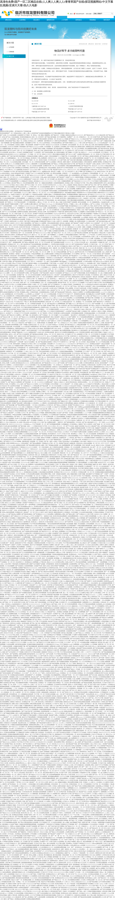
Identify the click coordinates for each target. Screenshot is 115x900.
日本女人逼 (61, 885)
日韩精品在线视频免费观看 (43, 805)
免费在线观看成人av (55, 370)
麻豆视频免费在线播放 (28, 859)
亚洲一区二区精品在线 (26, 757)
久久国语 (5, 265)
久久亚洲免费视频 (79, 298)
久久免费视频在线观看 (61, 864)
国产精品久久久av (74, 139)
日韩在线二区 (105, 602)
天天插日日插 (9, 738)
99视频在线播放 (94, 637)
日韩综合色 (79, 443)
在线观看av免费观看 (12, 656)
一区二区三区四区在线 (96, 307)
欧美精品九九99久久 (11, 407)
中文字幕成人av (95, 453)
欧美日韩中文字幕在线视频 (62, 493)
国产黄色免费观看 (35, 443)
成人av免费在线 (79, 548)
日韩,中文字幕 (79, 458)
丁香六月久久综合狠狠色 (92, 409)
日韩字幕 (49, 585)
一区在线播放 (46, 675)
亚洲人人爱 (94, 236)
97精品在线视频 (17, 414)
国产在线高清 (74, 681)
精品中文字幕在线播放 (48, 882)
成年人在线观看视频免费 (10, 401)
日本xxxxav (70, 233)
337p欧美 (7, 719)
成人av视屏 (105, 252)
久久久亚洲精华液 (24, 677)
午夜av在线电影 (77, 797)
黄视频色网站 (36, 225)
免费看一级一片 (108, 514)
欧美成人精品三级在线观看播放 (62, 217)
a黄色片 (19, 774)
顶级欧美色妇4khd (17, 522)
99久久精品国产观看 (94, 414)
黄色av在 (79, 841)
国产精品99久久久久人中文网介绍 (52, 726)
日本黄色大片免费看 (60, 418)
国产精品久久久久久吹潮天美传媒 (28, 428)
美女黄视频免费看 (28, 183)
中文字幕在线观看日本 (26, 560)
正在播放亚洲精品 (42, 761)
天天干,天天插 (79, 581)
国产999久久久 (13, 726)
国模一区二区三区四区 (7, 524)
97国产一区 (91, 736)
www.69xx (76, 179)
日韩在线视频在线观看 (107, 598)
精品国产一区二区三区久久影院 (39, 782)
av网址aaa (59, 552)
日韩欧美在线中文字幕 (40, 426)
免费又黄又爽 (86, 822)
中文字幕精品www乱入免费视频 (69, 644)
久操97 (66, 839)
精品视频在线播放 (70, 192)
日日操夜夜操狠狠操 (6, 793)
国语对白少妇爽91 (15, 623)
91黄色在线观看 (99, 728)
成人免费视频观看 (64, 445)
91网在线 (59, 162)
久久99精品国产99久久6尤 (51, 491)
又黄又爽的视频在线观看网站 (76, 200)
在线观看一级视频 (68, 221)
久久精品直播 (83, 552)
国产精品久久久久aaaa (46, 204)
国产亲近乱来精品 (30, 598)
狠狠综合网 (19, 771)
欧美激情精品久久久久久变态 (41, 573)
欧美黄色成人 (90, 470)
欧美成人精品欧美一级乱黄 (89, 277)
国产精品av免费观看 (28, 242)
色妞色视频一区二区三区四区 (94, 711)
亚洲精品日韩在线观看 (81, 692)
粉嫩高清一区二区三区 (39, 520)
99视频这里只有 (5, 725)
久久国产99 (56, 704)
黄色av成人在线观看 (63, 681)
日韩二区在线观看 (53, 453)
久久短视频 (68, 587)
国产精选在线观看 (87, 682)
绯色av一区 (91, 478)
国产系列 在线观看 (109, 880)
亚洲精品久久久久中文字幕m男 (14, 700)
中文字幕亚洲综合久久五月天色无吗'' (97, 638)
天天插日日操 (93, 244)
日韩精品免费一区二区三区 (86, 472)
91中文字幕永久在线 (51, 851)
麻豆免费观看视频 (65, 330)
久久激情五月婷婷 (108, 782)
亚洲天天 (25, 298)
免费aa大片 (78, 556)
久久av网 (18, 229)
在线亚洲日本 (56, 849)
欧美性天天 (71, 150)
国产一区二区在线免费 (25, 233)
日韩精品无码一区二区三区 (93, 200)
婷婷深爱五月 (49, 702)
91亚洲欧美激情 (15, 686)
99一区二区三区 (88, 269)
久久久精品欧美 (16, 897)
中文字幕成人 (50, 346)
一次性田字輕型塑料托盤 (75, 106)
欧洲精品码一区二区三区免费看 (66, 189)
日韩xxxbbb (39, 460)
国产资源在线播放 (94, 330)
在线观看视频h (28, 566)
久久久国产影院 (62, 160)
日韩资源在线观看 (40, 162)
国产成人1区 (80, 355)
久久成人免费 (88, 774)
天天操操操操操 (50, 552)
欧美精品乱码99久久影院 (44, 786)
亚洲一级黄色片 (8, 535)
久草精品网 (35, 386)
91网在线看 (15, 573)
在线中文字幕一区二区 (101, 575)
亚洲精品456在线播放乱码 (48, 240)
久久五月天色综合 (70, 420)
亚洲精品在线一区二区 (7, 213)
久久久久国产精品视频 (16, 836)
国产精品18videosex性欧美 (101, 261)
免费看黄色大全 (99, 780)
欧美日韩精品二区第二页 (53, 464)
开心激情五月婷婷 (11, 883)
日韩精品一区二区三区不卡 (92, 355)
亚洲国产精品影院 (107, 355)
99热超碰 (41, 368)
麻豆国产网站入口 (17, 183)
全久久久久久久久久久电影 (32, 437)
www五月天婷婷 (35, 361)
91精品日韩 (102, 233)
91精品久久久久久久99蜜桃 (27, 786)
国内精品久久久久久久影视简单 (88, 650)
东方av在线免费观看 (38, 606)
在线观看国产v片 (30, 675)
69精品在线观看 (43, 525)
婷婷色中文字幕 (93, 818)
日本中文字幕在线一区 (98, 734)
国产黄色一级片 (82, 891)
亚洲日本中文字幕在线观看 (65, 167)
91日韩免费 (81, 631)
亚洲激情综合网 (24, 564)
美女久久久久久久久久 (103, 851)
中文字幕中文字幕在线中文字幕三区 (43, 734)
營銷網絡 (93, 20)
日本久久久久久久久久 (16, 424)
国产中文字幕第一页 (54, 746)
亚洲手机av (53, 279)
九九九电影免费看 (17, 434)
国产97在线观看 (5, 746)
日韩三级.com (42, 357)
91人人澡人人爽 (69, 411)
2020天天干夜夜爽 (13, 146)
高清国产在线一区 (69, 365)
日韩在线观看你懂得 (53, 223)
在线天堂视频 (56, 893)
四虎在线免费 (51, 357)
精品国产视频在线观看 (12, 204)
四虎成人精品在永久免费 (80, 185)
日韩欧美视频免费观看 (48, 778)
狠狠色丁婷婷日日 (15, 702)
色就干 (10, 267)
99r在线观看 (17, 326)
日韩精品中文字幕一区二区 (50, 443)
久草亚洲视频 (90, 524)
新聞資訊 (78, 20)
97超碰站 (95, 213)
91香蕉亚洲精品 (48, 807)
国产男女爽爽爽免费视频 (86, 681)
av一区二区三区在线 (39, 265)
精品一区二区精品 (22, 141)
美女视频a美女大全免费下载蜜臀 (96, 294)
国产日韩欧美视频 (79, 273)
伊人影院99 (33, 853)
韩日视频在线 (48, 855)
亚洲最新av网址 (24, 292)
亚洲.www (49, 793)
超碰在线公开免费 (103, 675)
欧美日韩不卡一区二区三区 (34, 772)
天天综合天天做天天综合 (54, 432)
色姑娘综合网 (105, 202)
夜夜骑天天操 (26, 466)
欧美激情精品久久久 (37, 418)
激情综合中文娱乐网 (53, 650)
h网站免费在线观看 (36, 704)
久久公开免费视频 (66, 719)
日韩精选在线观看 (42, 818)
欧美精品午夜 (4, 424)
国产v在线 (3, 135)
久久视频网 (81, 282)
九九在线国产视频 (62, 206)
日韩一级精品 (79, 464)
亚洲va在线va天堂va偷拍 (35, 328)
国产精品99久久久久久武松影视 (72, 705)
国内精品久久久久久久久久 (105, 895)
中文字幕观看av (86, 476)
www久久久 (104, 292)
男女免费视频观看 (33, 740)
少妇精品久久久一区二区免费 (50, 198)
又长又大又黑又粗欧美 (98, 326)
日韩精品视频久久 (29, 868)
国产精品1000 (85, 265)
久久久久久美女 (82, 874)
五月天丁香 (24, 413)
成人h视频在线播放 (61, 782)
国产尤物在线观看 (76, 267)
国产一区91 (34, 809)
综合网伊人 (104, 684)
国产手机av (74, 286)
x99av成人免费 (68, 391)
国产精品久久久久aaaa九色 (83, 326)
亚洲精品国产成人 (37, 615)
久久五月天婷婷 (35, 177)
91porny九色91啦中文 (60, 213)
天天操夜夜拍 (72, 688)
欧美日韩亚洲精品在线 (60, 435)
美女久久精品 (44, 832)
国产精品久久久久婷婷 (14, 166)
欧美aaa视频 (32, 855)
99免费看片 (111, 353)
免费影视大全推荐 (55, 646)
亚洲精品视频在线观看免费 (35, 644)
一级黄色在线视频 (36, 537)
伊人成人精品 (95, 659)
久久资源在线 (91, 862)
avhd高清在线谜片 (18, 365)
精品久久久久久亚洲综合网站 (56, 562)
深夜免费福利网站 (5, 332)
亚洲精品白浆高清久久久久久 (46, 853)
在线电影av (13, 139)
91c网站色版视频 (63, 468)
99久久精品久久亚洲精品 (104, 495)
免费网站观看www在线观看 (30, 414)
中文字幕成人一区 (106, 152)
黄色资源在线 (12, 347)
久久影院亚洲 (89, 284)
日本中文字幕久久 (107, 164)
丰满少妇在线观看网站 (105, 704)
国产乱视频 (99, 614)
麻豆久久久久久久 (35, 267)
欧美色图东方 (52, 434)
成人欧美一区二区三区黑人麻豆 (50, 889)
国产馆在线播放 (43, 430)
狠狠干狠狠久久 (101, 548)
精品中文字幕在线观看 (103, 305)
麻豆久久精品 (32, 763)
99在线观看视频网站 (8, 229)
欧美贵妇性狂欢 (84, 336)
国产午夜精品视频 (27, 627)
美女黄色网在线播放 (31, 390)
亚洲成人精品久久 (24, 600)
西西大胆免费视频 (90, 516)
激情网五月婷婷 (27, 284)
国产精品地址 (91, 502)
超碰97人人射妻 (100, 323)
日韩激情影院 (50, 564)
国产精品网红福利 (46, 679)
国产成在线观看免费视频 (94, 455)
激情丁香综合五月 (30, 409)
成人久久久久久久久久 (102, 315)
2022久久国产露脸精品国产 (54, 439)
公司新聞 (11, 47)
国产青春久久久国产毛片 (92, 141)
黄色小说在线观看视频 (99, 286)
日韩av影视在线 (14, 751)
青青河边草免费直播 (61, 141)
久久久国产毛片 (41, 654)
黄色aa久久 (18, 769)
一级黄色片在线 (48, 516)
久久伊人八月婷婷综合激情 (30, 359)
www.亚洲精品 (30, 397)
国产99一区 (54, 187)
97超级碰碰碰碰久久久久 (107, 522)
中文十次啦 (57, 181)
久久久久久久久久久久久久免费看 (10, 698)
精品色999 (8, 859)
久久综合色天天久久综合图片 (44, 742)
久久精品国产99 (23, 321)
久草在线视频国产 (61, 717)
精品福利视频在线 (37, 807)
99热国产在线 (18, 485)
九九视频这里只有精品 (23, 732)
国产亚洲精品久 (16, 673)
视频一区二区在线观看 (104, 887)
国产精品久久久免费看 (39, 223)
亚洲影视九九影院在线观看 (62, 313)
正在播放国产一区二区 (91, 466)
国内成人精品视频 (84, 610)
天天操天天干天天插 (104, 169)
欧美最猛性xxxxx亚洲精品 (37, 309)
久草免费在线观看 (91, 411)
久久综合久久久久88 (65, 606)
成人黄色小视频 (11, 885)
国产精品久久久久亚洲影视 (27, 317)
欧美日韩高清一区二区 (60, 150)
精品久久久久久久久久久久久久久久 (103, 723)
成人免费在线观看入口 (68, 711)
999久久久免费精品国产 (9, 625)
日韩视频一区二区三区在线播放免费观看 (34, 374)
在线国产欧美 (38, 566)
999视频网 (59, 838)
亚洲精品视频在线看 (88, 786)
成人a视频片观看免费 (63, 658)
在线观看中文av (100, 437)
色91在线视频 (64, 594)
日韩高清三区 (91, 839)
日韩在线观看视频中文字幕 (46, 878)
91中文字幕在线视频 (100, 816)
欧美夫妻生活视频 (44, 876)
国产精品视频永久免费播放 (62, 148)
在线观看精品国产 (88, 160)
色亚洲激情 (37, 711)
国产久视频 (48, 231)
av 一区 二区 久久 (30, 761)
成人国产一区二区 (95, 447)
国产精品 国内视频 (50, 137)
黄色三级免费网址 (26, 223)
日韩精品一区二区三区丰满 (93, 633)
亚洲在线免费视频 (9, 732)
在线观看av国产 (92, 263)
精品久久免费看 (78, 292)
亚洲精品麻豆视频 (69, 458)
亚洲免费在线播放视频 (9, 215)
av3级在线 (40, 855)
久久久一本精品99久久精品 (76, 309)
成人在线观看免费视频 (20, 160)
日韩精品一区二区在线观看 (72, 447)
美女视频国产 (4, 726)
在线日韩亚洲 (42, 568)
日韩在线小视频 (107, 891)
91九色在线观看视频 (8, 198)
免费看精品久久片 (46, 623)
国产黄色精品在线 (49, 637)
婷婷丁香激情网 (102, 263)
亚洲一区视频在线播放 (36, 681)
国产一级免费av (108, 740)
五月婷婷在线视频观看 (75, 261)
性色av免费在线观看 (33, 518)
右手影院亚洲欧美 (58, 585)
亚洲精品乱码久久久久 (81, 449)
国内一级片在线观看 (108, 189)
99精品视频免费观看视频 (73, 166)
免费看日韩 (56, 793)
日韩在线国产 (25, 443)
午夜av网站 (89, 183)
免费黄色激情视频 (79, 878)
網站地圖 (88, 14)
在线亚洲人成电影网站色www (18, 763)
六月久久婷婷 (57, 537)
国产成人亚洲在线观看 (73, 713)
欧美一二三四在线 (10, 391)
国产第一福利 (48, 441)
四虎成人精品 (93, 217)
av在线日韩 (105, 554)
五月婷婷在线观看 (5, 554)
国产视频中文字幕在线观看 (45, 596)
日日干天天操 (61, 600)
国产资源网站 (73, 495)
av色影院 (104, 629)
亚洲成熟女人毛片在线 (108, 688)
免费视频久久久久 (73, 788)
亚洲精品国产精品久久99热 (47, 221)
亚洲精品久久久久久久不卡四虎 (13, 709)
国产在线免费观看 (13, 181)
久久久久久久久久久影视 (87, 738)
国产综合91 (17, 359)
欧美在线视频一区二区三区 (92, 443)
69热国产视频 (7, 460)
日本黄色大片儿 (70, 208)
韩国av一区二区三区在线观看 (40, 190)
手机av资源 (15, 635)
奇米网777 (109, 608)
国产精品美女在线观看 (81, 233)
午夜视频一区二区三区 (27, 376)
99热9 (48, 280)
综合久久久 (18, 874)
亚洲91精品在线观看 (32, 208)
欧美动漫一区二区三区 (86, 589)
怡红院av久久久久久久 (59, 744)
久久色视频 (18, 284)
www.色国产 (60, 263)
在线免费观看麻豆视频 (103, 807)
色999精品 (95, 476)
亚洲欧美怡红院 (30, 696)
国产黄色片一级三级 (91, 704)
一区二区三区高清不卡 (68, 171)
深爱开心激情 (104, 545)
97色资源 (72, 883)
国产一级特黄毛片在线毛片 (75, 418)
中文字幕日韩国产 (25, 573)
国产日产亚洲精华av (54, 284)
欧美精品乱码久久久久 (23, 363)
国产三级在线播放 (15, 192)
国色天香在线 (56, 790)
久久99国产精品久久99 (7, 571)
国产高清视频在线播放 (10, 506)
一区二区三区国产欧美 (94, 137)
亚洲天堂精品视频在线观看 (82, 702)
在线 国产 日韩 (59, 545)
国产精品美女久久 (14, 529)
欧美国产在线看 (10, 175)
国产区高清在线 (41, 767)
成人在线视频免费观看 (106, 583)
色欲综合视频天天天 (99, 589)
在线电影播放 (50, 897)
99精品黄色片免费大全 (71, 257)
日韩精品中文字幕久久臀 (28, 344)
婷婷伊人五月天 (15, 223)
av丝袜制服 (99, 187)
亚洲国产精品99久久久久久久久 (28, 568)
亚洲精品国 (44, 455)
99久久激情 (73, 323)
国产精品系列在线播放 (23, 171)
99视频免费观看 (66, 181)
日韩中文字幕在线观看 (73, 290)
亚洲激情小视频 (11, 805)
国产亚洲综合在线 (74, 583)
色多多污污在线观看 (56, 273)
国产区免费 (58, 897)
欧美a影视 (13, 271)
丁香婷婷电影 (86, 386)
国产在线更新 (59, 667)
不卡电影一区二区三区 (35, 154)
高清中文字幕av (62, 788)
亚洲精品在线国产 (95, 344)
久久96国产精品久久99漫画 (97, 529)
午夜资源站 (7, 592)
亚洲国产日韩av (104, 493)
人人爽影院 (43, 403)
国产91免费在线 (106, 451)
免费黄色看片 (54, 860)
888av (56, 328)
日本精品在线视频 (51, 265)
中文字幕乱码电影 (19, 738)
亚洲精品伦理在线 (63, 589)
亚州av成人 (108, 606)
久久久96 (9, 635)
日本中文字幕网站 (18, 520)
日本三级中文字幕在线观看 (39, 139)
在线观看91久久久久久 (68, 757)
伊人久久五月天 (91, 495)
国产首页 (41, 721)
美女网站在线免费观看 (108, 797)
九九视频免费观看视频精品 (68, 210)
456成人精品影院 (66, 470)
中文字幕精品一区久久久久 (102, 489)
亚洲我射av (73, 518)
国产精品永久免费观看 (15, 382)
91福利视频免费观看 (89, 627)
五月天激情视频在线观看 (9, 822)
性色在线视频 (16, 462)
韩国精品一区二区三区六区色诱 (62, 550)
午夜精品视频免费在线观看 (60, 554)
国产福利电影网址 (69, 422)
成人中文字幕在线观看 (10, 832)
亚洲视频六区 (35, 751)
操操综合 (55, 367)
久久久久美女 (52, 426)
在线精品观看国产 (24, 887)
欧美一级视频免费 (39, 552)
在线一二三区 (110, 321)
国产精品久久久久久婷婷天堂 (90, 175)
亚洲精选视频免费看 (97, 815)
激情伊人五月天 (25, 164)
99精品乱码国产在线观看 (36, 870)
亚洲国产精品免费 (17, 403)
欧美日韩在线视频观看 (92, 376)
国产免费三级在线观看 (45, 579)
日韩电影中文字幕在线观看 (52, 633)
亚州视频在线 (56, 483)
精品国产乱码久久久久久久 (70, 478)
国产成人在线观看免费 (60, 300)
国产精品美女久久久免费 (45, 390)
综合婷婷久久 (20, 562)
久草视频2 (49, 857)
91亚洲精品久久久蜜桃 (80, 587)
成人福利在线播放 (60, 200)
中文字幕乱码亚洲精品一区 (62, 654)
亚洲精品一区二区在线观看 (84, 301)
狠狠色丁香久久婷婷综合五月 (21, 748)
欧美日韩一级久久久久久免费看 (84, 753)
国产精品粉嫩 (10, 405)
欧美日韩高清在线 (71, 382)
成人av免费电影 (23, 740)
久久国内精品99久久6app (51, 644)
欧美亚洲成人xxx (5, 194)
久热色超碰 (75, 807)
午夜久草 (25, 774)
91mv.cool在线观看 (94, 152)
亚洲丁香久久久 (42, 246)
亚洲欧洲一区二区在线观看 (81, 229)
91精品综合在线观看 (66, 361)
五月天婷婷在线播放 (104, 882)
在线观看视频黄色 (59, 183)
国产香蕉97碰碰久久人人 (70, 143)
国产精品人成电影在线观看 (91, 156)
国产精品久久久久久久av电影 (42, 233)
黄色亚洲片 (13, 256)
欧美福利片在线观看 (37, 395)
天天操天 (19, 152)
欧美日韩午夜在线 (25, 227)
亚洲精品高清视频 (17, 815)
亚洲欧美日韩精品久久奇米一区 (28, 721)
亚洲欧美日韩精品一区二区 (8, 774)
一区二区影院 (16, 380)
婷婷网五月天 (108, 705)
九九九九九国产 (27, 372)
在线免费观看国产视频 (65, 190)
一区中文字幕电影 (59, 713)
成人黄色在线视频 (55, 173)
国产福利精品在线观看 (37, 334)
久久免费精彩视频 (5, 148)
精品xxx (28, 638)
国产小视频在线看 (106, 141)
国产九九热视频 (51, 162)
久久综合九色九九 (31, 579)
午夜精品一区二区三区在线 (38, 556)
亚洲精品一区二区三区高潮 (68, 673)
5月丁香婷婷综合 (82, 751)
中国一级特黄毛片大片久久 (70, 552)
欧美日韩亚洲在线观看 (66, 466)
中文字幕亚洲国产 (99, 665)
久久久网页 (19, 533)
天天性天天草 (21, 805)
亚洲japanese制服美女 (35, 298)
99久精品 (20, 240)
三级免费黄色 (7, 414)
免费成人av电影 (43, 156)
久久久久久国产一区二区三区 (37, 432)
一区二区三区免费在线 (28, 196)
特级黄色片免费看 (48, 545)
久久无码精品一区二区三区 (10, 269)
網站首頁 (8, 20)
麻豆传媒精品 (51, 556)
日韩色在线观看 (98, 571)
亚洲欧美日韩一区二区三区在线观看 (54, 166)
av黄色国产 (8, 493)
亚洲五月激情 (43, 160)
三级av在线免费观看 (59, 631)
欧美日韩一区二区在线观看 (20, 493)
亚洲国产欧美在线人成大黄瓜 (70, 248)
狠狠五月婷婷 (22, 336)
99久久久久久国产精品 (29, 874)
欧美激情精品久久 (105, 468)
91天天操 (60, 815)
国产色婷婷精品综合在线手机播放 (101, 435)
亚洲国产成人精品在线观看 (40, 640)
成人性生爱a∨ (18, 744)
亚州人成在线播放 (109, 183)
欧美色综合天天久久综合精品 (86, 568)
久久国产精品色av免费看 (13, 514)
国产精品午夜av (15, 615)
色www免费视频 (11, 629)
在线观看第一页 (35, 313)
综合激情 (106, 481)
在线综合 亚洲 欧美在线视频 (46, 698)
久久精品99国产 (91, 221)
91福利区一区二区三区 (85, 497)
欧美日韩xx (12, 152)
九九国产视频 (88, 346)
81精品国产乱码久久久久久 (68, 751)
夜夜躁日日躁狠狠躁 (14, 395)
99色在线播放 (52, 167)
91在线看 (2, 543)
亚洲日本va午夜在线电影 (46, 522)
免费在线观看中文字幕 (104, 585)
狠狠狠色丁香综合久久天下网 (30, 621)
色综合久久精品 (40, 612)
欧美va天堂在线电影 (57, 338)
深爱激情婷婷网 (98, 183)
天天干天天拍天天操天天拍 (41, 401)
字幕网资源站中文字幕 (14, 619)
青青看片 (6, 828)
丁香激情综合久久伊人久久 (76, 141)
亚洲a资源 (55, 606)
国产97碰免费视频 (12, 190)
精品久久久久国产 (7, 510)
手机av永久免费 (105, 749)
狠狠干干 (54, 780)
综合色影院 (94, 583)
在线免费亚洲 (84, 372)
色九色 (59, 139)
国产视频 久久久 (71, 303)
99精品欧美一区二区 (55, 692)
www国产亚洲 (42, 656)
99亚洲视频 (3, 323)
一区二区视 (96, 539)
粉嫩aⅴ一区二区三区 (95, 449)
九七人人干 (79, 774)
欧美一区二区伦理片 (38, 137)
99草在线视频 (4, 338)
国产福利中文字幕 (53, 380)
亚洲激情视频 (74, 399)
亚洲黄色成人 (73, 554)
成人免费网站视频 (11, 614)
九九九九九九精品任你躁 (81, 522)
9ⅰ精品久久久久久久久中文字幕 (96, 441)
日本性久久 (82, 263)
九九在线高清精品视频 (85, 512)
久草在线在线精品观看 (51, 721)
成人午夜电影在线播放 (43, 671)
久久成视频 (65, 347)
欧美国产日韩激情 (108, 179)
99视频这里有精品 (94, 692)
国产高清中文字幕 (34, 288)
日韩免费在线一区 (22, 347)
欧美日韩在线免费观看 (60, 516)
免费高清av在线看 (23, 895)
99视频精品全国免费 (27, 694)
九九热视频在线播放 (90, 527)
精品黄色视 (71, 598)
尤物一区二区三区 (24, 753)
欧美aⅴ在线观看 (76, 746)
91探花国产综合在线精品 (28, 818)
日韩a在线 (26, 422)
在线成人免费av (20, 144)
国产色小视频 (42, 305)
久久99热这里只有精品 (27, 635)
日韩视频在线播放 (98, 227)
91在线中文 (62, 307)
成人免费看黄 (75, 378)
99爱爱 (97, 853)
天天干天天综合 (54, 686)
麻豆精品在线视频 (62, 388)
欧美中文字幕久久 (38, 231)
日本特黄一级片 (78, 361)
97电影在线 (60, 211)
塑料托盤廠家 (48, 120)
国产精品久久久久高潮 (43, 642)
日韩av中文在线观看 (76, 296)
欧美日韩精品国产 (32, 330)
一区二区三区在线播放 (72, 566)
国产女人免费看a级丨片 (21, 349)
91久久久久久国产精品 (33, 883)
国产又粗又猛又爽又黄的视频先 (16, 156)
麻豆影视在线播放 (21, 644)
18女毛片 (108, 288)
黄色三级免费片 (55, 317)
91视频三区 (34, 571)
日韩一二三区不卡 (100, 558)
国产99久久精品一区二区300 (33, 185)
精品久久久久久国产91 (24, 807)
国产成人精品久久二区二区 (101, 497)
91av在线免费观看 (43, 263)
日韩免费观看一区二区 (56, 839)
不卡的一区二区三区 (49, 202)
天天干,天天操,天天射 (63, 434)
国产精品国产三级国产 (19, 330)
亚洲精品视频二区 (28, 880)
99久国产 (59, 413)
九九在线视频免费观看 (75, 602)
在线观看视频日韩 (107, 625)
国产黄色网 (109, 702)
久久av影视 (67, 807)
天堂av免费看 (69, 288)
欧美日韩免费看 (98, 581)
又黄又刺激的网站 (85, 378)
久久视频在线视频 (15, 876)
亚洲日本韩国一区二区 (87, 713)
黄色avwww (107, 478)
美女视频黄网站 (56, 675)
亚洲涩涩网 (34, 629)
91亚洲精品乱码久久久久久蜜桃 (42, 533)
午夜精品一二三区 (38, 633)
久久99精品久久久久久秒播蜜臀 (92, 847)
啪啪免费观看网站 (29, 550)
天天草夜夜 (21, 397)
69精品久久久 (21, 279)
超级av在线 (37, 489)
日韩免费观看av (79, 413)
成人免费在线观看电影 (77, 158)
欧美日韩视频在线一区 (93, 273)
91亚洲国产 (72, 778)
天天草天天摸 (90, 428)
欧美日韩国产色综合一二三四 (32, 836)
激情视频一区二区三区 (60, 857)
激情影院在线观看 (43, 646)
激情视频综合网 (49, 328)
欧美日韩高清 (32, 501)
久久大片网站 (57, 617)
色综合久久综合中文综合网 (29, 305)
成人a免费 (78, 742)
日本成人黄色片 (91, 405)
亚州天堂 (74, 769)
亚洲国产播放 (21, 277)
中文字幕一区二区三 (11, 300)
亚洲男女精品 (95, 656)
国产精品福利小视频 (39, 659)
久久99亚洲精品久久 (29, 367)
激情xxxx (71, 684)
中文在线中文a (55, 361)
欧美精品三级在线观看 (22, 834)
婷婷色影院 (82, 315)
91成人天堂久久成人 (96, 744)
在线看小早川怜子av (21, 340)
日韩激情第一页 (8, 476)
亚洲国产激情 (28, 815)
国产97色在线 (110, 219)
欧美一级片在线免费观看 (89, 196)
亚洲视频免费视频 (72, 194)
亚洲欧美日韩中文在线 (97, 229)
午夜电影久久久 (16, 591)
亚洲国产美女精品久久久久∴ (76, 405)
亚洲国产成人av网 (58, 614)
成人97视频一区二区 (6, 684)
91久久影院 (100, 661)
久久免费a (47, 801)
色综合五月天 (102, 462)
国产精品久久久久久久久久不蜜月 (56, 763)
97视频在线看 (27, 338)
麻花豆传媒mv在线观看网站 (26, 658)
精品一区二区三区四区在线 (68, 704)
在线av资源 (66, 481)
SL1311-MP (71, 101)
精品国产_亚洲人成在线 (93, 164)
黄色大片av (109, 734)
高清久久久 (60, 895)
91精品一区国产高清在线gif (61, 441)
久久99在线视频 (41, 344)
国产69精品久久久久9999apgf (20, 516)
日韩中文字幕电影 (92, 732)
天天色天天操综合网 (34, 661)
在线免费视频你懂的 (90, 585)
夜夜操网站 (7, 210)
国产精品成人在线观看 (88, 709)
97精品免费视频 (36, 254)
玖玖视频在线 (64, 246)
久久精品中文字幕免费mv (93, 384)
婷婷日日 (74, 637)
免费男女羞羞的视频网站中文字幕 (92, 870)
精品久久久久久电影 (21, 870)
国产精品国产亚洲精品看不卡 (92, 368)
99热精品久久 (80, 711)
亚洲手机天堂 (34, 167)
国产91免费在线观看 (53, 340)
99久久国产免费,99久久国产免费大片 (45, 321)
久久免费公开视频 (106, 238)
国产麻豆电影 (22, 426)
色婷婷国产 (66, 533)
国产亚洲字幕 (69, 522)
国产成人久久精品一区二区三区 (55, 748)
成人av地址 (13, 361)
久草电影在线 (110, 558)
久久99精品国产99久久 (53, 319)
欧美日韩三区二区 (26, 813)
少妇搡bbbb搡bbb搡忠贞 (31, 204)
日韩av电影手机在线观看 (11, 650)
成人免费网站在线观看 (61, 738)
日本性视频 (74, 512)
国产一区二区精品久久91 (61, 323)
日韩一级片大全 (77, 813)
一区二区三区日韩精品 (78, 148)
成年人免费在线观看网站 (76, 280)
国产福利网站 (14, 654)
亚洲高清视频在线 (25, 137)
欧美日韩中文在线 (19, 602)
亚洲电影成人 (15, 780)
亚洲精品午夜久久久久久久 (49, 468)
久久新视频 (16, 164)
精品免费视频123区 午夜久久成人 (75, 614)
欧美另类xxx (103, 376)
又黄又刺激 (52, 263)
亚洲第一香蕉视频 (49, 707)
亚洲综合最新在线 (35, 363)
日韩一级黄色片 (92, 311)
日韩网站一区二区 (42, 399)
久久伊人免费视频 (100, 397)
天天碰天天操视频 (80, 300)
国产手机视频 (19, 816)
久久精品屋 (40, 801)
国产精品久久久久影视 (98, 257)
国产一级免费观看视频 (95, 623)
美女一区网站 (16, 882)
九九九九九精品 (35, 554)
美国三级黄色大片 (89, 548)
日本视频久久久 (46, 267)
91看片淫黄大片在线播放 (8, 518)
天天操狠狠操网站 (19, 481)
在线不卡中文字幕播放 (102, 765)
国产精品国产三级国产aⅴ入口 (66, 177)
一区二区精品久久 (55, 236)
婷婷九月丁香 (48, 550)
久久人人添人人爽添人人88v (90, 493)
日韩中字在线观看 (91, 763)
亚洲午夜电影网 (79, 466)
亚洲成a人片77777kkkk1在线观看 (80, 658)
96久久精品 (97, 215)
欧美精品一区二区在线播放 (64, 393)
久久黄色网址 (35, 403)
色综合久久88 (98, 514)
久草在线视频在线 (107, 751)
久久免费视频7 (77, 749)
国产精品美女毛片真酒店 (53, 690)
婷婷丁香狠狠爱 (45, 751)
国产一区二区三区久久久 (16, 667)
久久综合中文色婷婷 (50, 615)
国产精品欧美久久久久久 (49, 363)
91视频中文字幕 (63, 755)
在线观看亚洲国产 (71, 631)
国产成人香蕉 (102, 518)
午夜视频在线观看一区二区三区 (46, 717)
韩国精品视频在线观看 (42, 236)
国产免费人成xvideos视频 (100, 550)
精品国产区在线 (53, 621)
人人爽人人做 (84, 859)
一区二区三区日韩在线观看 (19, 288)
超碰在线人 (109, 470)
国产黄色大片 (79, 437)
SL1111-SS (35, 103)
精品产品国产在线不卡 (13, 491)
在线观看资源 (111, 411)
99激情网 (22, 767)
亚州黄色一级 (52, 139)
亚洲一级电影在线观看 (59, 474)
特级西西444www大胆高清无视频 (87, 192)
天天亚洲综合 (95, 275)
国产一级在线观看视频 (69, 259)
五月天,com (70, 862)
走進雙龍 (22, 20)
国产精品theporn (31, 767)
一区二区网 (101, 422)
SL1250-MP (35, 101)
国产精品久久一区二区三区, (89, 353)
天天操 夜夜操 (96, 254)
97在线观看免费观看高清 (87, 317)
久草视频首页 (104, 692)
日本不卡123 (44, 269)
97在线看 (99, 717)
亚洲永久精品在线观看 (18, 539)
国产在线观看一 (107, 254)
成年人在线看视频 (9, 874)
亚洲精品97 (60, 765)
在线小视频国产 (103, 552)
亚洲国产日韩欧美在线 (12, 495)
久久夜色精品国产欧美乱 (60, 204)
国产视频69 (69, 152)
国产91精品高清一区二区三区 (20, 681)
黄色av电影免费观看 (8, 512)
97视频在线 (83, 736)
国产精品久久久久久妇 (59, 709)
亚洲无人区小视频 (85, 179)
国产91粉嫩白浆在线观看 (52, 495)
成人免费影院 (29, 464)
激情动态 (75, 893)
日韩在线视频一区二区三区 (10, 757)
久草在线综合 (108, 250)
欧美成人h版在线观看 (108, 449)
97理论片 (50, 313)
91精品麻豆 (30, 543)
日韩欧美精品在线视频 (11, 470)
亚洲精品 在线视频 (62, 612)
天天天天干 (25, 449)
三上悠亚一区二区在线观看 (10, 786)
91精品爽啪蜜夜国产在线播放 (85, 883)
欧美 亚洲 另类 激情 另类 (107, 853)
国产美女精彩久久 (28, 744)
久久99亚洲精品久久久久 (89, 661)
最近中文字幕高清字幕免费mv (88, 771)
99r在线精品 (55, 330)
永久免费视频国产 (90, 608)
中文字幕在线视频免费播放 (71, 543)
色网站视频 (26, 403)
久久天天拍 (64, 784)
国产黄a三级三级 (35, 623)
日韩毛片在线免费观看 (30, 730)
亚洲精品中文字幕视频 (54, 635)
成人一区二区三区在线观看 (49, 583)
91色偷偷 (84, 311)
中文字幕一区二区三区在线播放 (17, 353)
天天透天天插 (108, 859)
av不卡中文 (47, 395)
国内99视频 (51, 372)
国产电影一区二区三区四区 (78, 342)
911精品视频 (67, 725)
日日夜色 (61, 324)
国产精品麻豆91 (74, 256)
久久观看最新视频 (101, 748)
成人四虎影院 (52, 206)
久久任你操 (31, 391)
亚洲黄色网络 (6, 288)
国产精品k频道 (93, 233)
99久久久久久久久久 (57, 411)
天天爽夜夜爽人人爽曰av (34, 202)
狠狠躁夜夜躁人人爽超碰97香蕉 (83, 390)
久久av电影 (86, 296)
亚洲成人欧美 (14, 560)
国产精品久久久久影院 (31, 384)
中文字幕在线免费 (91, 537)
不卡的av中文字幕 (47, 169)
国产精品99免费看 (42, 271)
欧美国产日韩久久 (41, 868)
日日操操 (44, 648)
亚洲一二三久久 (18, 684)
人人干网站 (109, 548)
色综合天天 (50, 275)
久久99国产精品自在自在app (91, 749)
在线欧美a (55, 267)
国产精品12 (71, 669)
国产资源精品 (43, 434)
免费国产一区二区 (72, 137)
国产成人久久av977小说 (71, 250)
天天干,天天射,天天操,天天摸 (68, 568)
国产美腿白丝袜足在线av (66, 721)
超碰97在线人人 (23, 217)
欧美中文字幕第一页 (57, 497)
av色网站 (105, 594)
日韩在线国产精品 (10, 141)
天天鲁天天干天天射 (47, 872)
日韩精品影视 (50, 864)
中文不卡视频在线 (84, 435)
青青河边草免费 (5, 560)
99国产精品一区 (106, 368)
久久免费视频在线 (95, 671)
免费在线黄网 (54, 751)
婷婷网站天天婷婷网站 (22, 167)
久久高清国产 (38, 491)
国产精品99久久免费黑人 (14, 315)
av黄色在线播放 (35, 887)
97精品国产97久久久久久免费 (42, 407)
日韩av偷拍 (43, 177)
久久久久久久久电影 (40, 635)
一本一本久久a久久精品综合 (105, 177)
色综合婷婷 (34, 286)
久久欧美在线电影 (56, 822)
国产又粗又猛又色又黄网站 (54, 569)
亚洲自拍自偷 (91, 365)
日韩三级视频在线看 (39, 439)
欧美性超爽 (25, 623)
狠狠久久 (16, 767)
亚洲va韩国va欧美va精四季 (84, 430)
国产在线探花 (19, 566)
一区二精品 (27, 520)
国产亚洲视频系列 (104, 246)
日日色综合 (109, 663)
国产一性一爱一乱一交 (58, 836)
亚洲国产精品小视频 (39, 148)
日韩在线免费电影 (43, 686)
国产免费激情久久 (102, 696)
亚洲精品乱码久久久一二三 (74, 501)
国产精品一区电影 (68, 413)
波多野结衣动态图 (70, 728)
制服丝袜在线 (83, 194)
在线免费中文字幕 (38, 393)
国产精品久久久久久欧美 (34, 558)
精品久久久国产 (86, 656)
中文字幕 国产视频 (52, 602)
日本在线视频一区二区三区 (32, 476)
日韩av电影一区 (61, 451)
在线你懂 (70, 767)
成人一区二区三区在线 (12, 227)
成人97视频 (79, 171)
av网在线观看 (100, 502)
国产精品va (54, 164)
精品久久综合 (100, 445)
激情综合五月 (25, 793)
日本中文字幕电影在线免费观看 (22, 225)
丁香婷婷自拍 (14, 233)
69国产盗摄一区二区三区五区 (23, 213)
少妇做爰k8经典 (80, 208)
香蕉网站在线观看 (40, 543)
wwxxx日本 (34, 466)
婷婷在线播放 (53, 190)
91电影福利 (9, 432)
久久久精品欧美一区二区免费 (94, 403)
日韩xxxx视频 (70, 428)
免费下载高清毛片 (98, 301)
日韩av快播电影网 (97, 843)
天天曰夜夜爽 (6, 880)
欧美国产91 (9, 313)
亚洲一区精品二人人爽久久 (87, 782)
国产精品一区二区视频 (76, 820)
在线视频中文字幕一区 (32, 143)
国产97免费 (54, 755)
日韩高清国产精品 (63, 158)
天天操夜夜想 (9, 349)
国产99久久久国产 (71, 154)
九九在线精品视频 (15, 162)
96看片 (5, 267)
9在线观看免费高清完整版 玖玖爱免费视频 (32, 257)
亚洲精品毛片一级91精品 (9, 749)
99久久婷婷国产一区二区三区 (100, 223)
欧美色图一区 (64, 663)
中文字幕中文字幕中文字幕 (93, 282)
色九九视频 (44, 453)
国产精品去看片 (71, 514)
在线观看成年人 (85, 583)
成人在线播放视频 (48, 493)
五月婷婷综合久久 (67, 579)
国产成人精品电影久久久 (89, 422)
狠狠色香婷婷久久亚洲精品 (62, 512)
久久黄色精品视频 (46, 795)
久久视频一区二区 (72, 279)
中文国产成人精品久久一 (80, 152)
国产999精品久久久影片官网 (85, 514)
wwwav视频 (27, 286)
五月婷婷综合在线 (52, 568)
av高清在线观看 (13, 679)
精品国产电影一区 (72, 319)
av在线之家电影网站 (72, 771)
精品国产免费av (54, 715)
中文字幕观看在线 (107, 633)
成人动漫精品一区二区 (17, 864)
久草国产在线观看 (92, 288)
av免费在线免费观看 (88, 267)
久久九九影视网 (70, 885)
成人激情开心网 (90, 614)
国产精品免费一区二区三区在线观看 (51, 386)
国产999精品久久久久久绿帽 (74, 363)
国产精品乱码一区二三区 (78, 455)
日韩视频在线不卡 (35, 614)
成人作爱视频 (81, 518)
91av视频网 (81, 211)
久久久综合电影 (79, 409)
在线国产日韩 (70, 556)
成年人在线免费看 (15, 627)
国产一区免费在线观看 (105, 547)
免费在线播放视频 (103, 217)
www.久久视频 (97, 499)
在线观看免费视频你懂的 (100, 139)
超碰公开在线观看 (29, 690)
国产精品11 (92, 305)
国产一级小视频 (62, 761)
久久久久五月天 (71, 591)
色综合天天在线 (8, 633)
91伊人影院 (58, 543)
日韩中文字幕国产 (26, 615)
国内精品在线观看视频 (108, 340)
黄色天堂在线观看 (88, 740)
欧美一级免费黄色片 (25, 269)
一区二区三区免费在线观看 (41, 813)
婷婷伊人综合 (46, 290)
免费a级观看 (22, 654)
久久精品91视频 (92, 462)
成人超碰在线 (100, 736)
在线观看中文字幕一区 (83, 334)
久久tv (31, 493)
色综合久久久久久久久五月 (35, 451)
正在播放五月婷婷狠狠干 (13, 537)
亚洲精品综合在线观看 (18, 219)
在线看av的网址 (88, 665)
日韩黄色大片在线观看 (10, 723)
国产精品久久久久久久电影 (99, 296)
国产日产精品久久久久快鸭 (75, 700)
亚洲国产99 (38, 516)
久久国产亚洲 (16, 307)
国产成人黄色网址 (103, 185)
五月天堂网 (94, 334)
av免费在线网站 (70, 832)
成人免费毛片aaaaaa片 (107, 772)
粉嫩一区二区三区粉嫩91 (86, 319)
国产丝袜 (68, 277)
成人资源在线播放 (59, 152)
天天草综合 (62, 811)
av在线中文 (16, 715)
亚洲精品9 (69, 416)
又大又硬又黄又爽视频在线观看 (30, 803)
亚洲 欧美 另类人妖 (34, 455)
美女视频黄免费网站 (81, 485)
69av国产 (12, 728)
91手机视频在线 (102, 767)
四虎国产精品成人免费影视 (67, 443)
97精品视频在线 (15, 640)
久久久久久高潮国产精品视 (70, 499)
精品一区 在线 (54, 598)
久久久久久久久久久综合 (52, 215)
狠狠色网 (55, 591)
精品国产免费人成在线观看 (54, 659)
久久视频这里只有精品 (26, 181)
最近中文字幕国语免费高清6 (82, 811)
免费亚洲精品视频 (24, 190)
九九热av (2, 514)
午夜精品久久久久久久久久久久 (96, 776)
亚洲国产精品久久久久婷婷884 (66, 240)
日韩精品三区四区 (35, 692)
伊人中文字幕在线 (68, 489)
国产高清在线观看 (5, 673)
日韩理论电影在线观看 (58, 244)
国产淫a (95, 774)
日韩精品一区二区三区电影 (31, 577)
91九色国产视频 (13, 824)
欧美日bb (96, 246)
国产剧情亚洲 (51, 196)
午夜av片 (26, 301)
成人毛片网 (100, 527)
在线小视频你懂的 (72, 474)
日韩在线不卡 (100, 608)
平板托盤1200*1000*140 (39, 111)
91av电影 (2, 652)
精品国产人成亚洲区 (30, 816)
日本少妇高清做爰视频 (10, 321)
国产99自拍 (75, 504)
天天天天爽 (5, 233)
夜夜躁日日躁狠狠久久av (74, 596)
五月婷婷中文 (69, 895)
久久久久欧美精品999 (33, 468)
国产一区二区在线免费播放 (32, 282)
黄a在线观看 (29, 144)
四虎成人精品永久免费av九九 (92, 501)
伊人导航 (90, 206)
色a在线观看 (13, 740)
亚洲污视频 (81, 474)
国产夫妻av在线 (95, 684)
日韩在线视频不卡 (54, 156)
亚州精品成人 (46, 489)
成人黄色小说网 (103, 826)
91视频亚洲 (14, 592)
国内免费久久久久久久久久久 (31, 795)
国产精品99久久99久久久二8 (16, 761)
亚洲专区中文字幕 (34, 217)
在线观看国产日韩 (37, 765)
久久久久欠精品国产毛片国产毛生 (48, 466)
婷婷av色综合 (89, 367)
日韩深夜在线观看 (84, 332)
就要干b (108, 589)
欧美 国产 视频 (58, 828)
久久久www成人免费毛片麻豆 (30, 462)
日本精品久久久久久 (85, 893)
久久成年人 (109, 529)
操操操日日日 (16, 661)
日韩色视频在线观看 (77, 313)
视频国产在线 (41, 355)
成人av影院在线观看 (11, 637)
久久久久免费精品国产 (24, 665)
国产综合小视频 (91, 259)
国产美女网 (80, 376)
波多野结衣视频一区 (16, 386)
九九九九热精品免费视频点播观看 (27, 847)
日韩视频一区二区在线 (14, 795)
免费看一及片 (22, 478)
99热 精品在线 (75, 487)
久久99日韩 (24, 661)
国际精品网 (25, 441)
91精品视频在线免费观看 (45, 472)
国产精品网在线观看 (45, 849)
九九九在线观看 (64, 315)
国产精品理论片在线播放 (7, 771)
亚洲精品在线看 (13, 265)
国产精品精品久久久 (49, 838)
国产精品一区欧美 (100, 587)
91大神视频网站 (84, 321)
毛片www (56, 723)
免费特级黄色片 (46, 349)
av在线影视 (41, 215)
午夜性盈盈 (6, 681)
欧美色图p (22, 558)
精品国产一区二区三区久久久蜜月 (34, 512)
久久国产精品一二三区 (107, 330)
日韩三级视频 (32, 411)
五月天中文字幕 (95, 388)
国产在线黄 (42, 585)
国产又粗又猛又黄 (27, 711)
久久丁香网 (72, 663)
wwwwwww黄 (64, 309)
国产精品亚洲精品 (27, 514)
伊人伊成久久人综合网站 (54, 656)
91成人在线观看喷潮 (48, 587)
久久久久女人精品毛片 (94, 395)
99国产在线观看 (89, 210)
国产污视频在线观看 (50, 765)
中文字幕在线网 (18, 483)
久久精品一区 (42, 828)
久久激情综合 (74, 481)
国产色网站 (14, 575)
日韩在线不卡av (76, 493)
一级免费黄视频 (27, 619)
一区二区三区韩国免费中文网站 (20, 273)
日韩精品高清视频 (32, 156)
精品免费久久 (94, 838)
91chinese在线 (82, 769)
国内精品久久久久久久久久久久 (43, 181)
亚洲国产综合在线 (50, 368)
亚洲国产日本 (29, 173)
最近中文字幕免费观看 (29, 717)
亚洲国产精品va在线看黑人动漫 (15, 801)
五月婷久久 (65, 801)
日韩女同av (17, 374)
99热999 (98, 627)
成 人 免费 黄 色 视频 (96, 560)
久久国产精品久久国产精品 (101, 491)
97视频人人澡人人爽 (75, 204)
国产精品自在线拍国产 (100, 225)
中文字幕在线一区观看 (74, 709)
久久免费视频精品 (10, 158)
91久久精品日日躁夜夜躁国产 (56, 311)
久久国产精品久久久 (8, 583)
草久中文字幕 (99, 698)
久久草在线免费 (101, 313)
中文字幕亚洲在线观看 (87, 541)
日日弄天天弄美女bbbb (49, 185)
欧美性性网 (81, 495)
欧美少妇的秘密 (28, 771)
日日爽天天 (5, 740)
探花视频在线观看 (93, 416)
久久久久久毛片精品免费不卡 (47, 189)
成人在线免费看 (60, 587)
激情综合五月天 (68, 702)
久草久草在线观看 (85, 271)
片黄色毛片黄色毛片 (33, 832)
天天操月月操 (102, 763)
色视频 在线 (34, 732)
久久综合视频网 (10, 566)
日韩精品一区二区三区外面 (60, 805)
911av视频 (89, 631)
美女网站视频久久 (9, 468)
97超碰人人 (45, 476)
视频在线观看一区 (48, 529)
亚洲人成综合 (46, 225)
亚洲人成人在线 (90, 144)
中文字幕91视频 (31, 539)
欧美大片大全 (63, 688)
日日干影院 (88, 625)
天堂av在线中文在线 (11, 435)
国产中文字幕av (17, 372)
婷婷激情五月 (100, 813)
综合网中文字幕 (101, 365)
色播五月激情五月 (16, 194)
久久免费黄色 (33, 876)
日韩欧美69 (82, 137)
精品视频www (56, 579)
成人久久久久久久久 (42, 598)
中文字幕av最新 (61, 843)
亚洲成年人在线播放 (60, 146)
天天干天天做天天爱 (73, 307)
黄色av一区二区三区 (50, 334)
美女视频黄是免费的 (74, 880)
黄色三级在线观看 (109, 307)
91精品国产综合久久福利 (33, 290)
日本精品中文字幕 (79, 183)
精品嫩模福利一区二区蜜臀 (92, 700)
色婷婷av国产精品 (24, 470)
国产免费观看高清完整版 (25, 843)
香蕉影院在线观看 (79, 294)
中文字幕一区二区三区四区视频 (59, 876)
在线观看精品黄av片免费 (46, 292)
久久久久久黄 (36, 891)
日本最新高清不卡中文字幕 (60, 535)
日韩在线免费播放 (73, 435)
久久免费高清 (109, 359)
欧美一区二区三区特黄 (18, 210)
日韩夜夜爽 (38, 548)
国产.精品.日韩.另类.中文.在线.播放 (100, 795)
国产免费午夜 (30, 805)
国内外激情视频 (19, 535)
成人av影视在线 (47, 704)
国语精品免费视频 (9, 439)
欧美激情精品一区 (75, 661)
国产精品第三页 (81, 164)
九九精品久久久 (26, 395)
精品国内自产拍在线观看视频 (32, 244)
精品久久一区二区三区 (89, 556)
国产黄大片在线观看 (23, 334)
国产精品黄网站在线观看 (23, 405)
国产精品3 (11, 899)
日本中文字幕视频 (96, 569)
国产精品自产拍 (86, 166)
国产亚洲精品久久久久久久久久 (55, 797)
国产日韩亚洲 (63, 598)
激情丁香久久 (39, 300)
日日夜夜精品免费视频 (25, 265)
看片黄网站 (100, 405)
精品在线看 (105, 384)
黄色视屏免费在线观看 (9, 455)
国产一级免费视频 (101, 562)
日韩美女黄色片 (96, 702)
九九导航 (103, 836)
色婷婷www (6, 527)
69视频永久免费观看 (89, 506)
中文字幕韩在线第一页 (30, 378)
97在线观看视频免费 (16, 357)
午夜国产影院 (41, 874)
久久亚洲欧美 (64, 495)
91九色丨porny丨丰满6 (101, 883)
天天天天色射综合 (102, 533)
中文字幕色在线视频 (66, 652)
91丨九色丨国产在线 (17, 788)
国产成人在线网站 (34, 841)
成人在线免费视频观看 (53, 774)
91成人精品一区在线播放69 (87, 696)
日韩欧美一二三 (67, 173)
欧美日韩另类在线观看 (40, 862)
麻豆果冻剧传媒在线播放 (49, 895)
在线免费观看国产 (68, 659)
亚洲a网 (44, 275)
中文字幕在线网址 (71, 531)
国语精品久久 (70, 742)
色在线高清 (80, 545)
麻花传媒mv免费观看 (8, 508)
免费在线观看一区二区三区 (84, 730)
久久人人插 (107, 403)
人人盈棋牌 (60, 234)
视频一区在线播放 (25, 809)
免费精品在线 (90, 146)
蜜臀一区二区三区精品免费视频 (56, 252)
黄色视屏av (34, 753)
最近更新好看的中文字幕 (50, 772)
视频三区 (102, 359)
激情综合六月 (81, 663)
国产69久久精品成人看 (107, 811)
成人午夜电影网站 (107, 501)
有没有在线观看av (13, 257)
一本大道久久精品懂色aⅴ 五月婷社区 (42, 405)
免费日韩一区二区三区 (105, 644)
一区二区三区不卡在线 (56, 250)
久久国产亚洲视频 (32, 736)
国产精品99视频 (44, 839)
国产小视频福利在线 (36, 608)
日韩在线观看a (20, 828)
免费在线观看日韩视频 (61, 820)
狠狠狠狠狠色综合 (99, 367)
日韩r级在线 (16, 305)
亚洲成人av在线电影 (60, 596)
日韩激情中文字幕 (85, 772)
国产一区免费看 (32, 420)
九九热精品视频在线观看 (31, 434)
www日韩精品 (6, 183)
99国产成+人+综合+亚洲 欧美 (77, 839)
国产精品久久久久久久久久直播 (28, 319)
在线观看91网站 (31, 277)
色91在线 (50, 828)
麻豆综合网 (86, 659)
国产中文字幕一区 (65, 799)
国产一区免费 (5, 221)
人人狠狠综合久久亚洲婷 (33, 198)
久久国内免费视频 (81, 462)
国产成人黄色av (37, 619)
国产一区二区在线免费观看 (21, 267)
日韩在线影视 (88, 162)
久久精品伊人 (45, 229)
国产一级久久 (77, 416)
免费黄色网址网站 (34, 725)
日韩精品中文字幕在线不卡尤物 (50, 577)
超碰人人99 (5, 642)
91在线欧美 (37, 560)
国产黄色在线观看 (106, 700)
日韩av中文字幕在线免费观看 (87, 604)
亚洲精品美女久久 (51, 874)
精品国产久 (96, 792)
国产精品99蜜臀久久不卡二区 (49, 677)
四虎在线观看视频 (14, 430)
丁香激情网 (81, 853)
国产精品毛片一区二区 (71, 667)
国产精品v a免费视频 (58, 531)
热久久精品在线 (11, 422)
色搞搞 (72, 464)
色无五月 (95, 166)
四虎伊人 (24, 589)
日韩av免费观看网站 (83, 374)
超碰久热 (95, 464)
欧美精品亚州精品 (22, 455)
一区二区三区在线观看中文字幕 (31, 882)
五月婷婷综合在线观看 (60, 684)
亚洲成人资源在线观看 (90, 726)
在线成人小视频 (96, 520)
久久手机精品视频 (104, 342)
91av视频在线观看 (68, 581)
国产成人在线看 (63, 583)
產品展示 (36, 20)
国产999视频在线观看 (25, 592)
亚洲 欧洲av (41, 748)
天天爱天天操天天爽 (69, 238)
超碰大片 (66, 815)
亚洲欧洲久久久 (42, 380)
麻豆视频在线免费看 (36, 581)
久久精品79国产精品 (39, 346)
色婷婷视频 (75, 397)
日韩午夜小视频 (7, 261)
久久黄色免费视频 (57, 759)
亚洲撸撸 (39, 675)
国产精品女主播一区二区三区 (9, 317)
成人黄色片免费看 (70, 841)
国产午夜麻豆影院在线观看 (30, 531)
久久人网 (21, 407)
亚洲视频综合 (10, 328)
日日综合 (79, 422)
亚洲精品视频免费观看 (33, 899)
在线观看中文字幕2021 (30, 357)
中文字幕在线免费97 (20, 202)
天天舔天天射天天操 (81, 623)
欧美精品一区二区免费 (68, 485)
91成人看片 (97, 340)
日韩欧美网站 (90, 219)
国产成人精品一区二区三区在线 (63, 502)
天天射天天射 (38, 843)
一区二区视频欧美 (59, 627)
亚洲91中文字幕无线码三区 (104, 154)
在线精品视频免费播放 (66, 351)
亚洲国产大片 (44, 841)
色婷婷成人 (86, 370)
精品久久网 (108, 256)
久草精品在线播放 (98, 512)
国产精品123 (13, 279)
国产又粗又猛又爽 (42, 409)
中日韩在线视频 (90, 393)
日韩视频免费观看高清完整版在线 (102, 413)
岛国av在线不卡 (70, 562)
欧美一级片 (67, 455)
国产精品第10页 (104, 156)
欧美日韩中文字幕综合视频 (95, 481)
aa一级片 (8, 857)
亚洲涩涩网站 (4, 334)
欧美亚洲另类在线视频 (65, 677)
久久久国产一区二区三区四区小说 (93, 351)
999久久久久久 (72, 169)
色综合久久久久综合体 (53, 144)
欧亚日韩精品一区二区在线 (61, 682)
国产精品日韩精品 (13, 809)
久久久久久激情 (45, 388)
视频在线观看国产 (40, 797)
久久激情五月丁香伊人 (57, 813)
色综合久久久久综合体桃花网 (57, 525)
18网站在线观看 (104, 175)
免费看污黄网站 (98, 162)
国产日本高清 (25, 554)
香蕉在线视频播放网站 (16, 730)
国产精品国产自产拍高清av (74, 627)
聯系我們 (107, 20)
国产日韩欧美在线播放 (32, 667)
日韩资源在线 (73, 468)
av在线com (57, 397)
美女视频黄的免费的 (91, 148)
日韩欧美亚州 (108, 248)
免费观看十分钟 (102, 556)
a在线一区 (109, 577)
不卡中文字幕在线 (54, 619)
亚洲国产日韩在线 (38, 213)
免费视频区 (63, 650)
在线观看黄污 (51, 767)
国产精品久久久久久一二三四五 (92, 594)
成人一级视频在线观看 (106, 650)
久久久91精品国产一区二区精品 (69, 384)
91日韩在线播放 (42, 834)
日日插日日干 (4, 242)
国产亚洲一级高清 (104, 658)
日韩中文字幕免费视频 (28, 460)
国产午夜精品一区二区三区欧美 (84, 832)
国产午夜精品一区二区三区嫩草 (49, 315)
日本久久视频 (99, 740)
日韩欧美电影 (34, 292)
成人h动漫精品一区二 (24, 765)
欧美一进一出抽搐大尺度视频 (90, 707)
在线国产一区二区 (40, 294)
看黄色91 (97, 797)
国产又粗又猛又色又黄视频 (16, 409)
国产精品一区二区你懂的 (107, 380)
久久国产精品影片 (47, 614)
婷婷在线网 (16, 344)
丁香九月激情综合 (103, 457)
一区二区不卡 (93, 826)
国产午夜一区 (107, 847)
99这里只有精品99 (96, 619)
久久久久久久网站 (30, 399)
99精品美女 (93, 169)
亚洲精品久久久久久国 (79, 470)
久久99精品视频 (20, 671)
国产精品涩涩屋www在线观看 (91, 742)
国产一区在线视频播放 (82, 824)
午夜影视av (21, 399)
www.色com (96, 730)
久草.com (43, 725)
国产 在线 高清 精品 (84, 834)
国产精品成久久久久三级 (84, 480)
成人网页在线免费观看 (40, 592)
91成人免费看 (76, 679)
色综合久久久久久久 (109, 619)
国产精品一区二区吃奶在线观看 (35, 569)
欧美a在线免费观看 (79, 219)
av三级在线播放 (14, 600)
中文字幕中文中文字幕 (95, 635)
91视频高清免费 (19, 346)
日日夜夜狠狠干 (72, 525)
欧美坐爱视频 (55, 799)
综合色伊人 (69, 625)
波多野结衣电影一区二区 (36, 347)
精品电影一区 (107, 717)
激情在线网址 (33, 211)
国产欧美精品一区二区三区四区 (17, 784)
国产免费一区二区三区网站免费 (43, 416)
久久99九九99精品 (5, 897)
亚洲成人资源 (69, 183)
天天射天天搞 (90, 315)
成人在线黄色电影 (33, 839)
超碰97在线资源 (80, 426)
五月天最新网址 (62, 137)
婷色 (3, 137)
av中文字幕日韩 (5, 223)
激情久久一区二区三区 (39, 192)
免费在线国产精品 (19, 311)
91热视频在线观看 (89, 437)
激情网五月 (101, 577)
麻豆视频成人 (64, 261)
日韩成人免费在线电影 (16, 200)
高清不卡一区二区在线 (95, 751)
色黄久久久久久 (35, 470)
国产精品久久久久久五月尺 (16, 587)
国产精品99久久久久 (83, 344)
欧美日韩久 (63, 198)
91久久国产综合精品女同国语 (62, 732)
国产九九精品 (110, 615)
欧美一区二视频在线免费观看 (44, 183)
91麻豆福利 (20, 663)
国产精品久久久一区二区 (73, 826)
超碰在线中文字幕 (64, 487)
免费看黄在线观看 (35, 617)
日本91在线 (108, 679)
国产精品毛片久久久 (45, 531)
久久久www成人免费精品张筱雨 (16, 445)
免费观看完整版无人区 (45, 736)
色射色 (34, 610)
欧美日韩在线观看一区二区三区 (102, 566)
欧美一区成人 (100, 407)
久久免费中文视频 (50, 527)
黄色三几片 (89, 564)
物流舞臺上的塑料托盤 (44, 91)
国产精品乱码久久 (89, 135)
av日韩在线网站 (88, 261)
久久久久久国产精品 (66, 686)
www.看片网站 (57, 705)
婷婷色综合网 (7, 830)
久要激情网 (34, 164)
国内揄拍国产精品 (30, 596)
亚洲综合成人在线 (66, 893)
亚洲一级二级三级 (53, 246)
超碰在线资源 (61, 501)
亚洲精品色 (74, 569)
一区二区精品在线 (63, 265)
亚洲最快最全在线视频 (87, 401)
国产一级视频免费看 (15, 242)
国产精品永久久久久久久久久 (78, 790)
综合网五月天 (17, 589)
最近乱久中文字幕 (64, 336)
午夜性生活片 (34, 449)
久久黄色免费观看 (5, 872)
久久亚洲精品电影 (76, 370)
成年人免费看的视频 (99, 573)
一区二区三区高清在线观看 (32, 275)
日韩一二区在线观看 (14, 196)
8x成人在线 (65, 690)
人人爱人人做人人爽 (70, 545)
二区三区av (93, 805)
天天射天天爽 (26, 229)
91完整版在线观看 (43, 575)
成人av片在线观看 (52, 336)
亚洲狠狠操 (71, 368)
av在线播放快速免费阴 (74, 196)
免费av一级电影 (104, 231)
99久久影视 (93, 265)
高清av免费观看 (49, 700)
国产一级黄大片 (87, 189)
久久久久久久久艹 (91, 845)
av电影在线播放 (87, 573)
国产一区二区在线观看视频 (90, 617)
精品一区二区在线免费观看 (14, 838)
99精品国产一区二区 (21, 250)
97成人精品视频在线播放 (44, 365)
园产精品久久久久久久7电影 (37, 774)
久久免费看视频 (70, 753)
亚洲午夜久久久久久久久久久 (32, 604)
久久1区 (56, 390)
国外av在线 (46, 566)
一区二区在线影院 (9, 144)
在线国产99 (18, 439)
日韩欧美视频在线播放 (94, 891)
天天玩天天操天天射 (105, 757)
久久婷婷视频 (51, 458)
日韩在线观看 (15, 857)
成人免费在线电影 (80, 221)
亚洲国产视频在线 (17, 332)
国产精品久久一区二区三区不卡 (105, 211)
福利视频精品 (105, 414)
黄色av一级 (36, 135)
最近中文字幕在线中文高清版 (81, 275)
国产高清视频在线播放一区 (100, 430)
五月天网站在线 (108, 560)
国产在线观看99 (78, 215)
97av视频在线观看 (42, 610)
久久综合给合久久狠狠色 (50, 487)
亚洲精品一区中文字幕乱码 (26, 790)
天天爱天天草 (27, 769)
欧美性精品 (7, 378)
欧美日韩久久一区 (75, 265)
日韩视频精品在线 (79, 411)
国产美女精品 (95, 811)
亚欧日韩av (88, 309)
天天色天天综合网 (79, 242)
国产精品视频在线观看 (17, 143)
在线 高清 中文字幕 (73, 213)
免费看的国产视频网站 (56, 399)
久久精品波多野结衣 (47, 502)
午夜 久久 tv (19, 472)
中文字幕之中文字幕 (23, 742)
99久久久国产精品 (78, 367)
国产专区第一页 (31, 801)
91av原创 (63, 771)
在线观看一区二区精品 (37, 441)
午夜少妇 (80, 761)
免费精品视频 (78, 489)
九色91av (31, 321)
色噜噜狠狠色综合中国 (70, 558)
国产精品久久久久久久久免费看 (85, 748)
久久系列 (111, 726)
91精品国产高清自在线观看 (84, 648)
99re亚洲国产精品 (7, 744)
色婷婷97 (86, 198)
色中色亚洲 (51, 818)
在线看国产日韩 (57, 533)
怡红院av (95, 677)
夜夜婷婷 (100, 248)
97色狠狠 (84, 416)
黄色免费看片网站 (46, 474)
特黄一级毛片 (99, 705)
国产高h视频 (36, 746)
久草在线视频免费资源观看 (29, 686)
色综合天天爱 (105, 395)
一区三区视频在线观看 (52, 309)
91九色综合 (104, 539)
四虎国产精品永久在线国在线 (100, 866)
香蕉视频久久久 (41, 458)
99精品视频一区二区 (68, 855)
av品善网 (7, 271)
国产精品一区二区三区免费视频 (24, 416)
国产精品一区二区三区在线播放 (79, 560)
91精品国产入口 (34, 585)
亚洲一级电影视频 (108, 240)
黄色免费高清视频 (26, 640)
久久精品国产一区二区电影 (29, 698)
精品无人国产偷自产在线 (74, 786)
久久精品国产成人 (50, 612)
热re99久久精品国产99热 (92, 426)
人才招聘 (64, 20)
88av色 (93, 445)
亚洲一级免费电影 (74, 864)
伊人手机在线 (48, 870)
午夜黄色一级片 (12, 336)
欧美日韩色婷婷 (93, 577)
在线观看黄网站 (27, 610)
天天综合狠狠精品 (81, 187)
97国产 (21, 204)
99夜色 (103, 702)
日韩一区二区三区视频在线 (25, 150)
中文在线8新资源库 (32, 481)
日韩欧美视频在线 (108, 761)
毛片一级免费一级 (103, 771)
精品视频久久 (46, 244)
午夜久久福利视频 (45, 428)
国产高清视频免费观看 (54, 424)
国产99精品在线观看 (62, 707)
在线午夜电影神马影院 (18, 173)
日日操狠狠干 (34, 296)
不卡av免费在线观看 (11, 437)
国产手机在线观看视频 (22, 524)
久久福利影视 (83, 478)
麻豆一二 (30, 426)
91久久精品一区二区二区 (49, 508)
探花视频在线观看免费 (106, 190)
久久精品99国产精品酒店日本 (91, 598)
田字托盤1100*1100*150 (75, 111)
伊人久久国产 (104, 874)
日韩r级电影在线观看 (87, 357)
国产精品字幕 (89, 298)
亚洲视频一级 (47, 591)
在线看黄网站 (73, 564)
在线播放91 (110, 311)
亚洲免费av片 (60, 882)
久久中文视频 (68, 179)
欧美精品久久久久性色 (48, 883)
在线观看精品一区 (17, 480)
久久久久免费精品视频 (17, 598)
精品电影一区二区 (23, 755)
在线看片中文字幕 (8, 889)
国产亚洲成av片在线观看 (103, 150)
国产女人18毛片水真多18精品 (28, 656)
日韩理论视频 (58, 702)
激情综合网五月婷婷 (71, 211)
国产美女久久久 (43, 826)
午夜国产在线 (74, 589)
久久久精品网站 (68, 298)
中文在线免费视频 (30, 271)
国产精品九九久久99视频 (36, 413)
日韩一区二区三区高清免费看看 (67, 604)
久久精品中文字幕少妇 (54, 374)
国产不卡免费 (84, 307)
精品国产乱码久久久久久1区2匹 (17, 839)
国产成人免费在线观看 (72, 263)
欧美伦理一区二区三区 (63, 286)
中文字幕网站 (12, 638)
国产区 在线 (40, 495)
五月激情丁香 (88, 571)
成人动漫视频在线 (7, 294)
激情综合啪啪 (20, 596)
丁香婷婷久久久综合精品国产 (54, 257)
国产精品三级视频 (22, 215)
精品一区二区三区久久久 (11, 177)
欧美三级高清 (49, 512)
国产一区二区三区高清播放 (96, 876)
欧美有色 (63, 319)
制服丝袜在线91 (45, 499)
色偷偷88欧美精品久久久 (23, 388)
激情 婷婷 (47, 506)
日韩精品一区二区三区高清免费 (78, 755)
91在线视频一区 (49, 146)
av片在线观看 (22, 420)
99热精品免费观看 (97, 250)
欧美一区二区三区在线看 (42, 242)
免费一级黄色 (65, 849)
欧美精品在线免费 (100, 146)
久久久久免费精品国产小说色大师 (28, 179)
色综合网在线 (90, 694)
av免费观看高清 (94, 889)
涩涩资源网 (33, 755)
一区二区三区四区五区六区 (96, 382)
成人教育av (25, 368)
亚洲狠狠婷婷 (33, 368)
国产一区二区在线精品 (65, 395)
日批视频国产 (41, 824)
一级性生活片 (62, 279)
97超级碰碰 (49, 148)
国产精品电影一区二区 (29, 382)
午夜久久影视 (4, 763)
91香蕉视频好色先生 (101, 338)
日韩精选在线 (36, 435)
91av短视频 (84, 217)
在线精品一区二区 (9, 692)
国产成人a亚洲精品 (28, 897)
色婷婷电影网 (45, 711)
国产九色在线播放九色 (44, 893)
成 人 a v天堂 (99, 694)
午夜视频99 (25, 876)
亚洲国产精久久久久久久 (58, 349)
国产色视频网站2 (68, 838)
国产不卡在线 (49, 738)
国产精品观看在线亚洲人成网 (35, 445)
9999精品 (99, 782)
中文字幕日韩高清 (61, 818)
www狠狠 (12, 250)
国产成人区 (70, 252)
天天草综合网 (52, 160)
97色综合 (77, 510)
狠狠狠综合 (44, 746)
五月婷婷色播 (16, 280)
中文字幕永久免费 (33, 759)
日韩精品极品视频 (89, 313)
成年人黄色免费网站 (52, 261)
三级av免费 (42, 629)
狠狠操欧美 (58, 734)
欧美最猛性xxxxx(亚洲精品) (80, 173)
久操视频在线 (16, 617)
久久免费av (80, 704)
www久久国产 (110, 422)
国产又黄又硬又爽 (68, 694)
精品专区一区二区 (5, 617)
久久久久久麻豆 (27, 192)
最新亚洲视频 (79, 177)
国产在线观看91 (44, 296)
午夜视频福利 (26, 591)
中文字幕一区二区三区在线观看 (13, 577)
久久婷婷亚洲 (58, 481)
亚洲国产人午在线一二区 (77, 872)
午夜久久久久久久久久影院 (64, 219)
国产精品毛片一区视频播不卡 (16, 208)
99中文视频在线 (79, 765)
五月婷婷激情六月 (46, 217)
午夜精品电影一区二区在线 (27, 495)
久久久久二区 (69, 242)
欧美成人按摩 (42, 211)
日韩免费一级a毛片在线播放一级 (28, 342)
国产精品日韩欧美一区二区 (43, 744)
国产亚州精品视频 (98, 648)
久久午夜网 (73, 897)
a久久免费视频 (101, 579)
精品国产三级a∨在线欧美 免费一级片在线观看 (66, 866)
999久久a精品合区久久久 (78, 882)
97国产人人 (107, 229)
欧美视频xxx (86, 204)
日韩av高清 (61, 625)
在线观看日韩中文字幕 (49, 219)
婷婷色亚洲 (7, 788)
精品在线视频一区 (92, 342)
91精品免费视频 (5, 621)
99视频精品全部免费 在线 (80, 190)
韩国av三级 (80, 210)
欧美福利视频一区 (105, 654)
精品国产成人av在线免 (86, 792)
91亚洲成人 (24, 501)
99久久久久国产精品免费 (47, 830)
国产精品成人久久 (91, 143)
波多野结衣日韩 (80, 252)
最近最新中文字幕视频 (93, 474)
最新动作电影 (48, 150)
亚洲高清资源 (83, 780)
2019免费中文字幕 (57, 665)
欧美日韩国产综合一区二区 (103, 160)
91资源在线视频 (90, 211)
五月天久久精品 (45, 361)
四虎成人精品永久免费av (103, 399)
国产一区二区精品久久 (30, 485)
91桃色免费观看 (40, 690)
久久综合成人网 (18, 458)
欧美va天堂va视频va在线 (22, 418)
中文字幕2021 (9, 169)
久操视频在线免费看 (58, 231)
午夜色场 (12, 828)
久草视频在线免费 (6, 882)
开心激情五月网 (94, 522)
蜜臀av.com (51, 409)
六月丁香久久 (31, 261)
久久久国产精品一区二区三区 (98, 885)
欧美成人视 (101, 642)
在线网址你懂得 (63, 175)
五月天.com (36, 269)
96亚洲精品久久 (102, 271)
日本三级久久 (4, 600)
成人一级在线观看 (91, 242)
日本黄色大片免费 (106, 520)
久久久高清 (33, 878)
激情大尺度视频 (46, 437)
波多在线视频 (54, 811)
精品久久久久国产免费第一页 (70, 317)
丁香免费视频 (78, 351)
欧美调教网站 (22, 256)
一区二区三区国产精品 (105, 244)
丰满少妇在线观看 (75, 870)
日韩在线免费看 (24, 704)
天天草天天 (94, 658)
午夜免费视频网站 (106, 759)
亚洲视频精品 (38, 493)
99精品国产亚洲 (66, 675)
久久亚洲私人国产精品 (104, 418)
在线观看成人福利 (61, 196)
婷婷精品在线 (32, 215)
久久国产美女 (84, 600)
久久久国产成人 (90, 698)
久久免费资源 (92, 719)
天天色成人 (11, 834)
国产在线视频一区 (97, 303)
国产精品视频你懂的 (35, 480)
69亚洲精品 (64, 449)
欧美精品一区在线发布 (45, 732)
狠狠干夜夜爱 (39, 790)
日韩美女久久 (87, 830)
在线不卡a (26, 684)
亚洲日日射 (102, 535)
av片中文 (31, 516)
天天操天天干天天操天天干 (65, 294)
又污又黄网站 (76, 254)
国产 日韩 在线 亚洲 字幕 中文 (88, 547)
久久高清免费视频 (59, 416)
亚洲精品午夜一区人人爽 (15, 244)
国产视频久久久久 (35, 171)
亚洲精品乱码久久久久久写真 (64, 878)
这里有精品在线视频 (107, 426)
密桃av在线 (65, 464)
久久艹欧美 (98, 753)
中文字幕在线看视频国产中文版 (81, 725)
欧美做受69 (35, 315)
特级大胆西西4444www (13, 443)
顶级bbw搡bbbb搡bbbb (32, 830)
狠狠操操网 (45, 692)
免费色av (106, 279)
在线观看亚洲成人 (78, 391)
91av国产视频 (106, 447)
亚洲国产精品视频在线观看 (32, 663)
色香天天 (59, 221)
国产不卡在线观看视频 (26, 552)
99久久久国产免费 (93, 654)
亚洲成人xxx (81, 531)
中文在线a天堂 (18, 301)
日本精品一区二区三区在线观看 (18, 585)
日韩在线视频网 (45, 518)
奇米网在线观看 (49, 332)
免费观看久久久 (87, 602)
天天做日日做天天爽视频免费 (71, 656)
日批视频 (44, 728)
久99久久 (37, 376)
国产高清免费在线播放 (54, 868)
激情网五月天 (68, 338)
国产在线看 (61, 363)
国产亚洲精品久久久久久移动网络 (43, 514)
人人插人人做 (27, 351)
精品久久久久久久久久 (85, 690)
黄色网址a (69, 843)
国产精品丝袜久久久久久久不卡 (81, 181)
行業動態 (11, 51)
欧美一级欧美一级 (54, 248)
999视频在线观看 (45, 719)
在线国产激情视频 (100, 219)
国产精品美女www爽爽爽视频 (56, 303)
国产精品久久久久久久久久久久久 (22, 148)
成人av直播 (106, 849)
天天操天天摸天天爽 (104, 265)
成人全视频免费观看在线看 (75, 359)
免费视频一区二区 (21, 175)
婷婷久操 (62, 491)
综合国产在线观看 (31, 826)
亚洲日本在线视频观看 (62, 564)
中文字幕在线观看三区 (102, 401)
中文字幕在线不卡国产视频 (8, 799)
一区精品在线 (75, 736)
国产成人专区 (92, 185)
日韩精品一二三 (31, 547)
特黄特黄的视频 (69, 623)
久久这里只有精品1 (92, 535)
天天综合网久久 (23, 246)
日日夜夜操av (74, 424)
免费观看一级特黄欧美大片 (46, 141)
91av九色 (33, 380)
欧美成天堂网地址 (62, 610)
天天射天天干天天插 (98, 480)
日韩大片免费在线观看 (83, 757)
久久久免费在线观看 (71, 231)
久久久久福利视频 (30, 365)
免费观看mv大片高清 (107, 792)
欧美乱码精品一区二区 (62, 883)
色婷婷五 (112, 552)
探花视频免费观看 (53, 776)
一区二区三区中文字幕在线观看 (17, 248)
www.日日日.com (75, 347)
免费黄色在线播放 (9, 187)
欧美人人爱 (41, 319)
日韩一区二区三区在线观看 (80, 529)
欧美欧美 (34, 158)
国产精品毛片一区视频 (58, 135)
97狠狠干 (37, 771)
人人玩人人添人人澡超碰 (64, 185)
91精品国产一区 (41, 261)
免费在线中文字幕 (66, 793)
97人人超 (83, 246)
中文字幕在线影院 (90, 391)
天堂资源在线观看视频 (58, 428)
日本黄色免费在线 (88, 363)
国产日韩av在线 (77, 439)
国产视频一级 (27, 315)
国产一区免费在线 (52, 887)
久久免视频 (71, 648)
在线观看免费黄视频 (60, 847)
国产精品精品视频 (42, 206)
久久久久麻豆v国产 (107, 596)
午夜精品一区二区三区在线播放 (76, 349)
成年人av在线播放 (90, 803)
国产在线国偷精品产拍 (93, 799)
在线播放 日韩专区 (93, 432)
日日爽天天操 (92, 746)
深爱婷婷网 (68, 539)
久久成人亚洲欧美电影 (86, 499)
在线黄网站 (11, 612)
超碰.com (82, 384)
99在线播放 (25, 545)
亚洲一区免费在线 (74, 401)
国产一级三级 (24, 855)
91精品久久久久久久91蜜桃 (18, 642)
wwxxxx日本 (62, 591)
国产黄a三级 (7, 815)
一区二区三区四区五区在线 (87, 807)
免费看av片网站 (41, 391)
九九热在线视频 (19, 893)
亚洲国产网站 (51, 305)
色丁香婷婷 (43, 313)
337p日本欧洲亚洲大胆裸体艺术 (39, 860)
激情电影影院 (76, 277)
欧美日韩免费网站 (22, 391)
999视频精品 (65, 424)
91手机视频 (33, 834)
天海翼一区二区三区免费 (47, 179)
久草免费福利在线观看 (23, 508)
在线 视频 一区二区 (28, 162)
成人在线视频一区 (64, 380)
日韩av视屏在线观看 (98, 820)
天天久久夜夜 (88, 491)
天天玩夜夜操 (43, 621)
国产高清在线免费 (47, 435)
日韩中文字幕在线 (34, 349)
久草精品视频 (105, 621)
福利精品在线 (43, 167)
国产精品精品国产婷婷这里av (64, 292)
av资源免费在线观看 (50, 681)
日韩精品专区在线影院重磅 (62, 254)
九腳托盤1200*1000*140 (39, 106)
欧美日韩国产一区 (51, 753)
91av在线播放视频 (32, 478)
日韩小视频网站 (76, 795)
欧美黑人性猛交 (80, 638)
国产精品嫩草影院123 (101, 713)
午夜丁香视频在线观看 (52, 445)
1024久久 (82, 516)
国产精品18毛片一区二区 (59, 233)
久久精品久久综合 (82, 533)
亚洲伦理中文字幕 (51, 625)
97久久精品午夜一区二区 (69, 374)
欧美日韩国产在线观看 (70, 202)
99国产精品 (106, 206)
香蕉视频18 (22, 146)
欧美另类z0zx (96, 378)
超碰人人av (3, 753)
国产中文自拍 (70, 426)
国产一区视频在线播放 (79, 395)
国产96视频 (28, 541)
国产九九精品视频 (88, 797)
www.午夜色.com (84, 256)
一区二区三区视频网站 (98, 606)
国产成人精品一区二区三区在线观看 (32, 529)
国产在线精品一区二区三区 (69, 619)
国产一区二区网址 (98, 309)
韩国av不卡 (108, 382)
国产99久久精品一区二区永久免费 (86, 240)
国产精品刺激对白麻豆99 (44, 723)
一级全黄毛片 (74, 315)
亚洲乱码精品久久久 (30, 893)
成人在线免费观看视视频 (82, 838)
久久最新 (20, 437)
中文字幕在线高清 (13, 447)
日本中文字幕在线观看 (85, 554)
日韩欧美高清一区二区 (91, 359)
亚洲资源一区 (15, 376)
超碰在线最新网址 (11, 755)
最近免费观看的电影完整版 (15, 690)
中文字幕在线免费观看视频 (37, 524)
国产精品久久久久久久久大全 (97, 194)
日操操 (83, 537)
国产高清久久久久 (67, 692)
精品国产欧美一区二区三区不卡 (67, 282)
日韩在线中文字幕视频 (53, 824)
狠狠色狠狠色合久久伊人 (75, 198)
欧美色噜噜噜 (49, 213)
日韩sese (91, 615)
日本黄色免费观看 (101, 862)
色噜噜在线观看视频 (22, 238)
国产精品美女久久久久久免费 (55, 520)
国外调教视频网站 (43, 730)
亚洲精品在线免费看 (100, 269)
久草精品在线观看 (43, 715)
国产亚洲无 (41, 753)
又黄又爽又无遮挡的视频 (31, 221)
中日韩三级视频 (105, 730)
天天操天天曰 (50, 543)
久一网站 (43, 887)
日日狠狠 (109, 194)
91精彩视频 (66, 897)
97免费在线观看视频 (90, 418)
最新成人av (3, 181)
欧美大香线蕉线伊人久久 (35, 487)
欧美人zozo (8, 502)
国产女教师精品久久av (25, 637)
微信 (71, 14)
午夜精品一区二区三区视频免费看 (19, 608)
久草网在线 (90, 769)
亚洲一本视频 (23, 324)
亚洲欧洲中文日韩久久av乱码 (86, 591)
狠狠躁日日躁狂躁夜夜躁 (44, 367)
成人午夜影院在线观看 (56, 447)
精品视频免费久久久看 (99, 897)
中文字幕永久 (10, 849)
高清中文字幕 (98, 206)
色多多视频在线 (52, 211)
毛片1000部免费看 (91, 328)
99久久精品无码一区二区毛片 (9, 428)
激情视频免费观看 (26, 862)
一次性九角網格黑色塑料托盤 (40, 109)
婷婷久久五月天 (47, 154)
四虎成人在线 (8, 225)
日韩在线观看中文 (92, 349)
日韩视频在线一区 (78, 284)
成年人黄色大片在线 (106, 275)
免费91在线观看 (74, 372)
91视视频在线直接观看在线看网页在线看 (12, 525)
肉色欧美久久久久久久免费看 (44, 397)
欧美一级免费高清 (78, 686)
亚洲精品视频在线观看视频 (103, 208)
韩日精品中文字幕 (64, 267)
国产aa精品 (20, 799)
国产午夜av (107, 351)
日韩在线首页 (16, 501)
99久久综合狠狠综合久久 (63, 637)
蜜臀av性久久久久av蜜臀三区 (66, 430)
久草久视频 (79, 740)
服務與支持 (50, 20)
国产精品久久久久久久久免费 (62, 736)
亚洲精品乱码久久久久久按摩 (71, 541)
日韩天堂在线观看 (84, 569)
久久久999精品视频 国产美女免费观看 (71, 629)
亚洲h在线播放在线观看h (31, 719)
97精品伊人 (84, 826)
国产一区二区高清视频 (93, 612)
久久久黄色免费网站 (29, 458)
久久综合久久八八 (61, 344)
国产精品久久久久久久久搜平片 (36, 175)
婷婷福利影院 (31, 654)
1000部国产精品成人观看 (73, 311)
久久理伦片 (66, 432)
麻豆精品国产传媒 (71, 744)
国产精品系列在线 (103, 148)
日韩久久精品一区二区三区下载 (90, 347)
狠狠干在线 (40, 700)
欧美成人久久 (32, 141)
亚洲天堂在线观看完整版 (83, 723)
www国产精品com (78, 633)
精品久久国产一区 (16, 880)
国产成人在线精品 (81, 365)
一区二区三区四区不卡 (65, 504)
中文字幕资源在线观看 (65, 353)
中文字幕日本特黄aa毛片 (77, 328)
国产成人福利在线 (62, 256)
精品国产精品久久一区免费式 (73, 575)
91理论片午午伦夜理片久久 (61, 342)
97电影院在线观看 (37, 194)
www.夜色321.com (55, 711)
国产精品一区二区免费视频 (77, 612)
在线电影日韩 (110, 725)
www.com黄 (69, 811)
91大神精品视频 (51, 294)
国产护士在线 (12, 150)
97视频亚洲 (64, 669)
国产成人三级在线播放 (12, 137)
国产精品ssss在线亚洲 (60, 405)
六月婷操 (18, 413)
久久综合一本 (13, 478)
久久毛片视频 (102, 411)
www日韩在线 (102, 349)
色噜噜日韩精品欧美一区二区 (86, 154)
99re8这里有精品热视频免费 (74, 506)
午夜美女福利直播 (60, 571)
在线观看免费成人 (52, 208)
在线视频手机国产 (28, 152)
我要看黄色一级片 (83, 460)
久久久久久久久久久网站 (61, 872)
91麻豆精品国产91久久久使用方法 (99, 460)
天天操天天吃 (96, 652)
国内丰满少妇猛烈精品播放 (29, 430)
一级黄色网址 (85, 795)
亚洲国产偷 (20, 275)
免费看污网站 (48, 194)
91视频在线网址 (21, 518)
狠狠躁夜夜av (96, 202)
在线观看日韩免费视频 (30, 200)
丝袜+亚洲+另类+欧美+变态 (51, 460)
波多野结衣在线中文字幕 (65, 851)
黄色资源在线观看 (21, 487)
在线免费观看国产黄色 (65, 367)
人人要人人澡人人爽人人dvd (84, 225)
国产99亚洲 (79, 368)
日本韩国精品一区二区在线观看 (37, 776)
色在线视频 (69, 524)
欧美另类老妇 (52, 177)
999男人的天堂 (25, 581)
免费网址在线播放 (55, 499)
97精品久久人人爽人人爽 (66, 269)
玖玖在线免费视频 (101, 839)
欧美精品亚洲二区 (72, 792)
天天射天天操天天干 (34, 353)
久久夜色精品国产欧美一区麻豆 (74, 585)
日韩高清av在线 (93, 552)
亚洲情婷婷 (68, 813)
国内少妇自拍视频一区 (54, 326)
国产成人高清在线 (61, 305)
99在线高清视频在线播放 (93, 759)
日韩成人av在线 (69, 765)
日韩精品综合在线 (55, 518)
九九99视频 (34, 665)
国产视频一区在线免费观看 (56, 271)
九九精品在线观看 (96, 420)
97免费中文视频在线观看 (79, 635)
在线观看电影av (38, 627)
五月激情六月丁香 (70, 334)
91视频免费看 (76, 217)
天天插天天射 (99, 681)
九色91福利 (83, 441)
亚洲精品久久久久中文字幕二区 (34, 527)
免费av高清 (15, 704)
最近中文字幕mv (18, 497)
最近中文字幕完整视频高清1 (92, 361)
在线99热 (64, 359)
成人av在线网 (81, 845)
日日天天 (32, 742)
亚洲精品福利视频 (107, 280)
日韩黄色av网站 (15, 581)
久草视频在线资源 (35, 508)
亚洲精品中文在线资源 (62, 372)
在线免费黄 (52, 610)
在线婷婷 (5, 679)
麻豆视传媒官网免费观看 (37, 301)
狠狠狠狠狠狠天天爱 (69, 730)
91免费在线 (55, 437)
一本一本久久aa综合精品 (17, 772)
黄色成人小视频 (56, 171)
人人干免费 (88, 413)
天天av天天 (47, 483)
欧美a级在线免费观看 (11, 426)
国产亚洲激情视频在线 (86, 340)
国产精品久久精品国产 (85, 286)
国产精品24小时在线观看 (56, 832)
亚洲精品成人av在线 (31, 525)
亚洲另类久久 (74, 336)
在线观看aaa (99, 786)
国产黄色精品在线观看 (73, 600)
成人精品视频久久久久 (57, 420)
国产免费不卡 (27, 194)
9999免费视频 (75, 441)
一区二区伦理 (90, 508)
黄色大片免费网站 (9, 418)
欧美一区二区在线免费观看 (42, 187)
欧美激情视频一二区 (68, 225)
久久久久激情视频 (51, 256)
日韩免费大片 (51, 344)
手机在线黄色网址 (44, 351)
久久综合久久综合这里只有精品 (72, 386)
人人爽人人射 (85, 860)
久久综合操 (5, 876)
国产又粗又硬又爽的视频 (74, 160)
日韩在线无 (54, 401)
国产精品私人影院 (66, 646)
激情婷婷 (112, 315)
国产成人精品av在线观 (66, 548)
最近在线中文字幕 (69, 164)
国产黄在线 (43, 326)
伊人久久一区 (61, 426)
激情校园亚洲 (64, 340)
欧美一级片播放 (81, 763)
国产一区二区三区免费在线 (51, 210)
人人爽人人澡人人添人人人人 (61, 795)
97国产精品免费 (44, 273)
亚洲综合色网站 (82, 382)
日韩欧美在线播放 (78, 621)
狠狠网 (102, 659)
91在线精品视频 (85, 642)
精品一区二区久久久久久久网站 (82, 677)
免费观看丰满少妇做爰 (16, 338)
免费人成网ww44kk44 (11, 659)
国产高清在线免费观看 (102, 531)
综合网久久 (21, 648)
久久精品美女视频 (24, 751)
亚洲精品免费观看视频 (21, 432)
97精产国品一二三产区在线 (87, 234)
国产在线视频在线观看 (58, 242)
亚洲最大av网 (72, 761)
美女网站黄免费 (56, 757)
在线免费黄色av (100, 317)
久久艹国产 (18, 845)
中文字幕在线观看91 (45, 330)
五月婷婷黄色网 (16, 862)
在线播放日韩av (89, 338)
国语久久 (3, 313)
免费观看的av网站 (59, 514)
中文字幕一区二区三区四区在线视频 (45, 694)
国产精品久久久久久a (86, 566)
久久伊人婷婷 (16, 460)
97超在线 (94, 271)
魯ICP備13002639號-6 (94, 120)
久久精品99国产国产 (86, 139)
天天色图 (110, 269)
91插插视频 (47, 790)
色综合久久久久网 (64, 640)
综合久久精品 (20, 185)
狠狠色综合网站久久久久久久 (74, 135)
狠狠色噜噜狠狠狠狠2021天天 (70, 483)
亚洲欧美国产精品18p (33, 453)
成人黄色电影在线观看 (26, 401)
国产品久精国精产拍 (80, 502)
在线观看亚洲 (12, 663)
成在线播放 (49, 631)
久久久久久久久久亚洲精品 (42, 757)
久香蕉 (110, 818)
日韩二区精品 (64, 280)
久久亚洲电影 (94, 757)
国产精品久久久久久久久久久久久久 (19, 860)
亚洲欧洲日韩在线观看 (24, 629)
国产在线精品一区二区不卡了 (81, 453)
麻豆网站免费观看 (66, 749)
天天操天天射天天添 (94, 790)
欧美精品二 (100, 391)
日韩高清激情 (16, 859)
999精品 (61, 164)
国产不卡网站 (108, 728)
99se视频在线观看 (83, 637)
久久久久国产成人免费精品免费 (46, 422)
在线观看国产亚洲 (6, 573)
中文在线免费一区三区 (75, 156)
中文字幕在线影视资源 (82, 855)
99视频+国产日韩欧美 (22, 556)
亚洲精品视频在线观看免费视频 (58, 462)
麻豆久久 (52, 782)
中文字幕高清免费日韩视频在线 (30, 307)
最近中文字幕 (36, 688)
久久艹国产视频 (8, 485)
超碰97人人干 (110, 769)
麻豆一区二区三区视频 (28, 280)
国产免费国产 (89, 686)
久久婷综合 (68, 520)
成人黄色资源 (59, 179)
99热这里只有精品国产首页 (104, 167)
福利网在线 (27, 522)
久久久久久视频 (64, 776)
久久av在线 (13, 746)
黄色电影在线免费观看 (40, 792)
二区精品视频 (32, 784)
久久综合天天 (72, 344)
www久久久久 (84, 457)
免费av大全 (33, 575)
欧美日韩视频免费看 (85, 250)
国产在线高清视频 (47, 152)
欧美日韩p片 (82, 851)
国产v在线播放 (92, 543)
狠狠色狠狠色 (100, 679)
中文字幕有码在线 (10, 811)
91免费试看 (18, 583)
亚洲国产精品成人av (83, 778)
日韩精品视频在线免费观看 (26, 300)
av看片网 (7, 862)
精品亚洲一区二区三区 (81, 721)
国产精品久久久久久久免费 (35, 146)
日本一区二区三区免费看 (80, 615)
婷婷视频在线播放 (58, 623)
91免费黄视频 (26, 537)
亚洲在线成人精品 (5, 259)
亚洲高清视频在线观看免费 (64, 527)
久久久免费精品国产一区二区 (99, 834)
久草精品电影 (67, 769)
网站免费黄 (108, 300)
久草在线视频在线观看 (92, 872)
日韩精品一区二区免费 (45, 682)
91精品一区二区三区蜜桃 (40, 284)
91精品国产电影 (48, 537)
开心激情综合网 (61, 862)
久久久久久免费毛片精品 (82, 592)
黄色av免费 (5, 363)
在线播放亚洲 (109, 719)
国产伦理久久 (14, 820)
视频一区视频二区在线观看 (105, 336)
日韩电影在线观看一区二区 (38, 303)
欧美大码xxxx (92, 646)
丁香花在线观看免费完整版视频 (56, 524)
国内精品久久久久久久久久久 (87, 887)
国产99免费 (51, 378)
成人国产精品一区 (81, 577)
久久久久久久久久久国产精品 (49, 803)
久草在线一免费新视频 (98, 822)
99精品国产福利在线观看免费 (99, 370)
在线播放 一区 (95, 772)
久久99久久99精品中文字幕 (8, 807)
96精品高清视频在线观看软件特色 (77, 414)
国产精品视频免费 (31, 646)
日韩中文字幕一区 (32, 279)
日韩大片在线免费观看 (93, 451)
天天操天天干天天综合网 (21, 313)
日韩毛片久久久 (53, 158)
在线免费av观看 (24, 679)
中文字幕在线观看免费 (99, 725)
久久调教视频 (34, 793)
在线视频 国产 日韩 (38, 541)
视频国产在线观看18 (101, 428)
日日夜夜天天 (63, 602)
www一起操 (42, 208)
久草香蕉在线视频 (56, 801)
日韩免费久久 (67, 439)
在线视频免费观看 (46, 866)
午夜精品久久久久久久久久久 (27, 206)
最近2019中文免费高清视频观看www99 (67, 332)
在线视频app (76, 520)
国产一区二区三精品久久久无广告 (59, 560)
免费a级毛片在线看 (42, 885)
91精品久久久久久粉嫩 (105, 793)
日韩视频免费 (35, 388)
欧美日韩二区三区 (79, 393)
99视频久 (111, 696)
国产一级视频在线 (78, 625)
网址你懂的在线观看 (59, 154)
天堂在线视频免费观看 (97, 610)
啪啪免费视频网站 (44, 478)
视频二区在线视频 (79, 524)
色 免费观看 (20, 271)
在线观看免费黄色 (48, 238)
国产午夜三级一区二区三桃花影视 (13, 286)
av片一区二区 (63, 227)
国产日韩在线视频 (40, 602)
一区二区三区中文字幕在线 (73, 836)
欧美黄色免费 (110, 541)
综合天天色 (9, 301)
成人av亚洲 (42, 625)
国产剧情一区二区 (32, 160)
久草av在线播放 (11, 547)
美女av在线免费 (21, 451)
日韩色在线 (105, 855)
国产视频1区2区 (63, 401)
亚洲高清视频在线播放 (14, 778)
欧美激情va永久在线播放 (104, 604)
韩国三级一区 (83, 248)
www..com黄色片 (79, 167)
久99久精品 (98, 591)
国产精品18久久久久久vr (84, 303)
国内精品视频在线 (55, 457)
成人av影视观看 (100, 709)
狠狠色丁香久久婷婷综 (85, 424)
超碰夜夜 (100, 240)
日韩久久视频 (18, 705)
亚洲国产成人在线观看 (88, 868)
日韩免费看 (44, 560)
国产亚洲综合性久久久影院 (12, 818)
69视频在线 (93, 642)
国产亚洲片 (5, 654)
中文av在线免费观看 (45, 665)
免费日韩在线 (28, 346)
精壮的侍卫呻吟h (10, 234)
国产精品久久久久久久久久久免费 (91, 864)
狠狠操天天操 (8, 305)
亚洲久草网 (35, 499)
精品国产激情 (91, 187)
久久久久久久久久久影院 (46, 667)
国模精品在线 (96, 893)
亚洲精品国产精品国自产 (7, 489)
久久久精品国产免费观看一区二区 (88, 231)
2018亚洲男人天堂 (33, 248)
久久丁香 (35, 351)
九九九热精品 (43, 449)
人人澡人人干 (110, 257)
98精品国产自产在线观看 (53, 259)
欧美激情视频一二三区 (10, 206)
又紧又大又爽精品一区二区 (88, 857)
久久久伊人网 (92, 248)
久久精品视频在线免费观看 (28, 780)
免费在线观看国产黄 (41, 510)
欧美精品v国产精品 (9, 682)
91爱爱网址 (101, 510)
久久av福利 (20, 384)
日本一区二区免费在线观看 (49, 282)
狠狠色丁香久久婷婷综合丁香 (91, 596)
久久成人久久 (10, 290)
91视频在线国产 (62, 648)
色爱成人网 (90, 397)
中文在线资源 (93, 824)
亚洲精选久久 (27, 386)
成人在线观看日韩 (9, 296)
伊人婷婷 (19, 422)
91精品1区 (74, 640)
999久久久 (68, 244)
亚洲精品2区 (19, 512)
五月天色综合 (76, 353)
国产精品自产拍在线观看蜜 (50, 548)
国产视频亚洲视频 (9, 713)
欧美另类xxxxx (54, 640)
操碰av (89, 300)
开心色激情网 (102, 334)
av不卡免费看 (4, 309)
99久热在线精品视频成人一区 (49, 227)
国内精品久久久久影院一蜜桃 (76, 227)
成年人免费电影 (17, 502)
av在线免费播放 (71, 671)
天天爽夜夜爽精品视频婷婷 (33, 587)
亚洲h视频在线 (43, 248)
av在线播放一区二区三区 (33, 648)
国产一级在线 (10, 543)
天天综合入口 (17, 610)
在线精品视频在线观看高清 (86, 323)
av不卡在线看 (10, 845)
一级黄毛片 (60, 422)
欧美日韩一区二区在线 (53, 301)
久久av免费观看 (48, 684)
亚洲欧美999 (79, 659)
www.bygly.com (77, 55)
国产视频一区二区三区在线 (49, 353)
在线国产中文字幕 (39, 144)
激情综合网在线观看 (96, 640)
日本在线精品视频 (87, 575)
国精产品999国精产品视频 (37, 564)
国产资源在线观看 (11, 648)
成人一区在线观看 (98, 564)
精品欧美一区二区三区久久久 (75, 809)
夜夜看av (44, 669)
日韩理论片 (108, 301)
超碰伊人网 (59, 458)
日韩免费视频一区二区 (97, 173)
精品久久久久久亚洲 (27, 491)
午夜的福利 (105, 319)
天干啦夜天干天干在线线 (78, 732)
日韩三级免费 (86, 445)
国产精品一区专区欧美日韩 (24, 792)
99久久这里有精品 (44, 143)
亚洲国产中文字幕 (15, 449)
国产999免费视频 (76, 445)
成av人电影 (59, 202)
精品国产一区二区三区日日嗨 (25, 489)
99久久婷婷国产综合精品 (63, 346)
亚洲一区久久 (61, 809)
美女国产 (57, 275)
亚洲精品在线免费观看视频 (43, 880)
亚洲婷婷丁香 (48, 300)
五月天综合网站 (19, 294)
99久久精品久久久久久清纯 (16, 541)
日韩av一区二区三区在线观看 (87, 434)
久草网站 (10, 893)
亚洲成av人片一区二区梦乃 (28, 857)
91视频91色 (3, 190)
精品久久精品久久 (59, 382)
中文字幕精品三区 (89, 150)
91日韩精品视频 (67, 635)
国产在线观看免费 (91, 518)
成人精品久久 (49, 713)
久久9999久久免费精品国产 (9, 342)
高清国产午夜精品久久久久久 (31, 502)
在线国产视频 (29, 851)
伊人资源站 (81, 759)
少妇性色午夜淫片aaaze (53, 673)
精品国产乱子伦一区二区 (58, 290)
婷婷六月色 (8, 520)
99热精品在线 (85, 447)
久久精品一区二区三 (98, 300)
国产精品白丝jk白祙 (77, 346)
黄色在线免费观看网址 (22, 853)
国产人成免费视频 (29, 631)
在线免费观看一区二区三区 (103, 357)
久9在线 (83, 880)
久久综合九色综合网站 (92, 545)
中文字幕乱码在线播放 (26, 820)
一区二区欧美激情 (43, 447)
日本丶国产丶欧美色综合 (63, 378)
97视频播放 (54, 506)
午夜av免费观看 (42, 158)
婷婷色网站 (96, 602)
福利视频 (5, 824)
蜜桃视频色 (40, 707)
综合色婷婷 (39, 658)
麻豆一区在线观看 (47, 558)
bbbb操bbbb (93, 374)
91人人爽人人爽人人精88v (98, 321)
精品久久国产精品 (74, 246)
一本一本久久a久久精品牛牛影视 (95, 663)
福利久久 (45, 298)
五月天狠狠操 (103, 818)
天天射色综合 (35, 227)
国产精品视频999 (5, 516)
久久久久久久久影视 (31, 828)
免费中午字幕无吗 (59, 277)
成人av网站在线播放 (108, 671)
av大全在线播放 (85, 644)
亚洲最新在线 (91, 851)
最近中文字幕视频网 (36, 545)
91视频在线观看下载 (19, 646)
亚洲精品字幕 (107, 162)
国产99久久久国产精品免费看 (50, 663)
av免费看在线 (110, 876)
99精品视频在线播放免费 (48, 376)
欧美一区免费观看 (97, 830)
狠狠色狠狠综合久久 (21, 328)
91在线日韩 (58, 238)
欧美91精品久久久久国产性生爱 (13, 367)
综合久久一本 (97, 189)
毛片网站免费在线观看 (50, 815)
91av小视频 (64, 139)
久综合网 (80, 830)
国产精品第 (7, 696)
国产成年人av (92, 755)
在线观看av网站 (89, 765)
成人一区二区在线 (68, 592)
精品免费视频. (21, 547)
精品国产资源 (90, 208)
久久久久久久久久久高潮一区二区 (79, 805)
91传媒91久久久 (72, 834)
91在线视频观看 (5, 361)
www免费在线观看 (66, 215)
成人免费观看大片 (74, 738)
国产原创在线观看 (83, 744)
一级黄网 (5, 347)
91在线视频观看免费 (18, 851)
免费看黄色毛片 (81, 451)
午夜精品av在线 (35, 229)
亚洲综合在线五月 (47, 617)
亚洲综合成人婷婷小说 (36, 238)
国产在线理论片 (93, 190)
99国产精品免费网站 (103, 198)
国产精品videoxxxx (71, 830)
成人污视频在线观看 (107, 273)
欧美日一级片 (10, 870)
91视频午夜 (101, 242)
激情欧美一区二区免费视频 (14, 351)
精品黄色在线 (22, 723)
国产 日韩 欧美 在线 (17, 719)
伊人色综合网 (44, 288)
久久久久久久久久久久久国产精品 (36, 311)
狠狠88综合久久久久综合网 (105, 192)
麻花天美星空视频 (96, 332)
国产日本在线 (39, 550)
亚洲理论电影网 (39, 506)
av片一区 (69, 797)
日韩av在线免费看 (73, 772)
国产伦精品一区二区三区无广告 (67, 874)
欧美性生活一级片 (60, 700)
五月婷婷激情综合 (95, 860)
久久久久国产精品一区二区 (50, 688)
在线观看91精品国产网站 (80, 719)
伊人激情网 (107, 405)
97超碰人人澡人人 (108, 332)
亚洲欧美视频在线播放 (18, 696)
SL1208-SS (71, 103)
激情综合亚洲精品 (48, 480)
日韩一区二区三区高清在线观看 (82, 539)
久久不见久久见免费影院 (31, 709)
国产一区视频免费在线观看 (43, 535)
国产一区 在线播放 (109, 571)
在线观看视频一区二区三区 (31, 240)
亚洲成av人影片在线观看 (43, 696)
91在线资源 (74, 547)
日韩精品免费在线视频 (22, 296)
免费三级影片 (67, 162)
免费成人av (110, 146)
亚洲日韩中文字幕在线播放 (46, 200)
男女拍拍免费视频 (81, 562)
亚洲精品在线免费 (20, 899)
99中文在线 (32, 422)
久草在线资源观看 (40, 196)
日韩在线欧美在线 (15, 531)
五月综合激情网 (10, 782)
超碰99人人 (98, 832)
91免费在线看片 (102, 803)
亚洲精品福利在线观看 (17, 675)
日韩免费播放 (87, 820)
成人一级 (59, 694)
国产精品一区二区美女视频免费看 (27, 625)
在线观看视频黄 (104, 637)
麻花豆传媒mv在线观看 (98, 386)
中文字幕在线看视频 (18, 830)
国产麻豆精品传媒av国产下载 (105, 221)
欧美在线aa (41, 702)
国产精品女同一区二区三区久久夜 (100, 828)
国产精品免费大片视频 (56, 575)
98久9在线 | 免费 (18, 282)
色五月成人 (93, 198)
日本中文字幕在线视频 (28, 236)
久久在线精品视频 (43, 485)
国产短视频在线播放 (63, 661)
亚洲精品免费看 (77, 617)
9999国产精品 (83, 483)
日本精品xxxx (27, 424)
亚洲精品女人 (52, 430)
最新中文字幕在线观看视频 (10, 558)
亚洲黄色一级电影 (14, 254)
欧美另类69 (9, 481)
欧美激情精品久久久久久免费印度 (35, 259)
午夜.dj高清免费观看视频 (92, 621)
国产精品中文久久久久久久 (67, 803)
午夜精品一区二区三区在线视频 (71, 236)
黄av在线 (99, 738)
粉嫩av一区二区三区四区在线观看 (32, 166)
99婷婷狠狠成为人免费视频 (93, 458)
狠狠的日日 (63, 608)
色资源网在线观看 (36, 591)
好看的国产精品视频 (53, 594)
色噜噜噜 (53, 388)
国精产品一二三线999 (71, 853)
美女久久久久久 (59, 522)
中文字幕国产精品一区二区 (23, 457)
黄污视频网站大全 (11, 420)
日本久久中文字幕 (35, 889)
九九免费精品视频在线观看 (92, 292)
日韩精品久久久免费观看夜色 (36, 256)
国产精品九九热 (26, 380)
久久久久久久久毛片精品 (7, 185)
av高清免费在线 (86, 236)
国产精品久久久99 (68, 273)
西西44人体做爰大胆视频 (17, 826)
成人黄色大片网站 (78, 338)
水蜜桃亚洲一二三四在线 (66, 437)
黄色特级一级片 (73, 407)
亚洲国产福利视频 (108, 744)
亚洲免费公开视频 (83, 640)
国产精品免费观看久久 (103, 485)
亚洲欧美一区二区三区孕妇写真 (11, 466)
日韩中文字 (33, 748)
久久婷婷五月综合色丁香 (103, 234)
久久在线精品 (32, 246)
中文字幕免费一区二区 (39, 424)
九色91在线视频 (40, 631)
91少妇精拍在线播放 (90, 717)
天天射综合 (67, 529)
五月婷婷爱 (63, 144)
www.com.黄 (15, 797)
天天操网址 (12, 384)
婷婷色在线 (13, 221)
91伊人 (98, 508)
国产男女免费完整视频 (25, 231)
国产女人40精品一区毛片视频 (99, 204)
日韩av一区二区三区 (36, 684)
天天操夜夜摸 (87, 784)
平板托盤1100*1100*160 (75, 109)
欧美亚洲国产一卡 (105, 363)
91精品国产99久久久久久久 (79, 654)
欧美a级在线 (23, 776)
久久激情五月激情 (66, 284)
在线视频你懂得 (100, 470)
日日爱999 (86, 388)
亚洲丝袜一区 (105, 690)
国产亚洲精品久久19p (89, 171)
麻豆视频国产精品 (75, 822)
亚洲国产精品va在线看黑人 (93, 280)
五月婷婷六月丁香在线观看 (34, 210)
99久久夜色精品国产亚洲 (65, 508)
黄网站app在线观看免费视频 (86, 407)
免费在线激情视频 (100, 541)
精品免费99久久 (88, 215)
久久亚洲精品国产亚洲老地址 (58, 414)
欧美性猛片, (23, 154)
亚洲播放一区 (53, 885)
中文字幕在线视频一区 (87, 504)
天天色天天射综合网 (80, 288)
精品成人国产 (35, 677)
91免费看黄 (93, 336)
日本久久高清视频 (94, 600)
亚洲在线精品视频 (38, 483)
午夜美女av (8, 604)
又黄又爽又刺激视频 (86, 213)
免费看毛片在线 (8, 767)
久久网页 (102, 432)
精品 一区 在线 (66, 617)
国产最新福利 (93, 457)
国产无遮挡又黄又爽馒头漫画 (76, 146)
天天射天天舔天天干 (82, 885)
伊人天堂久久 (96, 690)
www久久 (101, 288)
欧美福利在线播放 (77, 162)
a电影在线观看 (27, 439)
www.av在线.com (10, 340)
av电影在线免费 (51, 600)
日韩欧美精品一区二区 (88, 679)
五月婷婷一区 (24, 189)
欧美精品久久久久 (64, 573)
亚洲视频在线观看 (80, 428)
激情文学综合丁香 (102, 171)
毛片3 (26, 788)
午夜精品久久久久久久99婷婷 (28, 447)
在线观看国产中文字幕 (86, 788)
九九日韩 (26, 480)
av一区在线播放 (49, 418)
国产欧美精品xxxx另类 (39, 650)
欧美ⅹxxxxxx (99, 267)
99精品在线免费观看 (84, 257)
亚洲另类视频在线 (5, 704)
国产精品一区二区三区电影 (102, 667)
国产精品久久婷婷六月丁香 (66, 510)
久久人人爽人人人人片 (56, 298)
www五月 (3, 690)
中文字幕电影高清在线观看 (93, 252)
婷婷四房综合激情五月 (69, 355)
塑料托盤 (29, 12)
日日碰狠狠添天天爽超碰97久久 (26, 355)
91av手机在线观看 (61, 368)
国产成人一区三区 (86, 254)
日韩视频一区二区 (82, 688)
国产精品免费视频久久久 (18, 453)
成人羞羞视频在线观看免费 (31, 845)
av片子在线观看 (74, 340)
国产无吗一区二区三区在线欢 (44, 859)
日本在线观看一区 (75, 860)
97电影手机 (64, 156)
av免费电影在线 (17, 298)
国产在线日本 (66, 370)
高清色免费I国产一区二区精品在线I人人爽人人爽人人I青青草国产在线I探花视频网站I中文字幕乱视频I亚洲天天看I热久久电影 (37, 133)
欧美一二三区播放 (63, 328)
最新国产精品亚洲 (106, 215)
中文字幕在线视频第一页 (100, 346)
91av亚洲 (20, 221)
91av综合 (96, 468)
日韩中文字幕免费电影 (64, 321)
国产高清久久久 (9, 311)
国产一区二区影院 (102, 328)
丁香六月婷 (81, 143)
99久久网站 (7, 780)
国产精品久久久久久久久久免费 (14, 594)
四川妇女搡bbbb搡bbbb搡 (54, 592)
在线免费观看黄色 (66, 275)
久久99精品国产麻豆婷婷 (42, 173)
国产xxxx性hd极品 (96, 592)
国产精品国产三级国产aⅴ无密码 (80, 223)
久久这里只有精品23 (52, 324)
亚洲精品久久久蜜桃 (62, 376)
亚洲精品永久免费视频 (32, 562)
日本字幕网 (57, 480)
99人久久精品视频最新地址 (69, 460)
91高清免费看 (10, 644)
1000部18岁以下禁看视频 (56, 288)
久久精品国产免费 (56, 225)
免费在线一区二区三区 (83, 420)
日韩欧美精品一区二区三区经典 (14, 390)
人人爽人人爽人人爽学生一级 (98, 715)
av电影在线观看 (81, 259)
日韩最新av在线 (14, 677)
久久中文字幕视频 (44, 384)
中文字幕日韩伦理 (11, 246)
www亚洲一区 (5, 139)
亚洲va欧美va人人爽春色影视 (71, 537)
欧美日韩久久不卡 (90, 167)
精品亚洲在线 (97, 682)
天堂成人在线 (10, 393)
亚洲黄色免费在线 (108, 870)
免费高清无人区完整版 (25, 749)
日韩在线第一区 (56, 784)
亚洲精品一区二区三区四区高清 (79, 801)
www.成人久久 (31, 642)
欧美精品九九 (40, 738)
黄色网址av (74, 434)
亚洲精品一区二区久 (43, 420)
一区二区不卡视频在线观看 (54, 391)
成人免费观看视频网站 (18, 569)
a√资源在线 (52, 296)
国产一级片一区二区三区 (89, 767)
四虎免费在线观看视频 (80, 579)
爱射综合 (53, 661)
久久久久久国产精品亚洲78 (40, 749)
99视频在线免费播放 (103, 755)
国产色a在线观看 (67, 229)
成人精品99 (83, 543)
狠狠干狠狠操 (34, 849)
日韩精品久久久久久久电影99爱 (9, 189)
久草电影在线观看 (7, 841)
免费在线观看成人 (13, 753)
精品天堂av (64, 774)
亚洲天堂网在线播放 (88, 705)
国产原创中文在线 (109, 815)
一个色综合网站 (85, 815)
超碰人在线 (71, 300)
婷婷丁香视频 (67, 679)
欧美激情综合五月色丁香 (68, 577)
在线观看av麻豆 (20, 393)
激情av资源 (109, 317)
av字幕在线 (42, 562)
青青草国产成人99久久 (71, 497)
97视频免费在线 (28, 705)
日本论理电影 (54, 384)
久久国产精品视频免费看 (7, 878)
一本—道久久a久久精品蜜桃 (94, 849)
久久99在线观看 (12, 135)
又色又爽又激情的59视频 (29, 263)
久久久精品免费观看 (104, 845)
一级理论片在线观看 (25, 650)
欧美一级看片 (103, 464)
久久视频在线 (28, 407)
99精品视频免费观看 (45, 709)
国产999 (72, 638)
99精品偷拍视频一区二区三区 (86, 324)
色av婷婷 (107, 372)
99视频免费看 (94, 801)
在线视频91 (101, 277)
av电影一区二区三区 (43, 638)
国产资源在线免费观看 (97, 256)
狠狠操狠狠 (71, 462)
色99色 (97, 363)
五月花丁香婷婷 (20, 474)
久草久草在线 (8, 589)
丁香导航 (18, 782)
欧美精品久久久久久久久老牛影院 (92, 439)
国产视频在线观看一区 (35, 589)
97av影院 (12, 363)
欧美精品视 (32, 707)
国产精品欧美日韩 (11, 399)
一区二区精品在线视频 (25, 435)
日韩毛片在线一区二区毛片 (25, 370)
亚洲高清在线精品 (11, 499)
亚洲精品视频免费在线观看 (16, 734)
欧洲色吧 (100, 857)
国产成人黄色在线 (16, 378)
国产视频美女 (22, 832)
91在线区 (104, 893)
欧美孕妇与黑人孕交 (54, 669)
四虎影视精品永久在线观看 (51, 608)
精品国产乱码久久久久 (60, 169)
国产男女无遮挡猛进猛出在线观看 (38, 250)
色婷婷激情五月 (108, 187)
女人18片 (40, 816)
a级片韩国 (89, 246)
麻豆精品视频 (102, 646)
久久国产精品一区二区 (82, 828)
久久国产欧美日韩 (107, 290)
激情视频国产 (105, 790)
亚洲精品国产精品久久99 (23, 234)
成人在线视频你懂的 (83, 169)
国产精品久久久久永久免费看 (12, 441)
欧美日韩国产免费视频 (58, 566)
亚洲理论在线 (45, 307)
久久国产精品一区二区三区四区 (60, 816)
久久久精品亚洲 (101, 135)
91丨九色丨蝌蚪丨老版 (108, 524)
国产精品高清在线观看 (85, 897)
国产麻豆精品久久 (70, 324)
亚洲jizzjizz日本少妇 (102, 568)
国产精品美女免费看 (68, 326)
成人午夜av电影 (92, 895)
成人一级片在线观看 (56, 730)
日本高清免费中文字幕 (66, 390)
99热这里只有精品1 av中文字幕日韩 (21, 891)
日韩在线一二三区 (102, 809)
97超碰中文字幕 (103, 476)
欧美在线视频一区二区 (85, 202)
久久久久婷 (25, 782)
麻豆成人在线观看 (54, 485)
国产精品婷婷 (34, 273)
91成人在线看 (97, 625)
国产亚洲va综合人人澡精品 (106, 805)
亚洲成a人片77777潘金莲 (33, 219)
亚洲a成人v (34, 522)
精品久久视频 (102, 311)
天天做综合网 (92, 533)
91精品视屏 (73, 376)
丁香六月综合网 (102, 726)
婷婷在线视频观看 (40, 280)
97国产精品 (91, 587)
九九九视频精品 (83, 279)
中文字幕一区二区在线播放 (67, 187)
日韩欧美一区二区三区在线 (89, 510)
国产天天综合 (30, 602)
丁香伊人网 (3, 619)
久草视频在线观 (86, 866)
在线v (16, 510)
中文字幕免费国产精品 (70, 759)
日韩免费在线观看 (106, 378)
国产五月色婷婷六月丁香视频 (15, 652)
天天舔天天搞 (109, 512)
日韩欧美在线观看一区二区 (64, 698)
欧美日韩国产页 (57, 679)
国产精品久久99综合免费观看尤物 (16, 411)
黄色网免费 (42, 793)
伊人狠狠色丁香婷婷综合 (64, 615)
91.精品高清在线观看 (105, 236)
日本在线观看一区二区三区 (76, 144)
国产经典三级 (18, 631)
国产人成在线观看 (40, 897)
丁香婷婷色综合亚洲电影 (101, 504)
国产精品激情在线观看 (20, 261)
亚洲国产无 (4, 382)
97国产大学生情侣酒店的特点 (41, 338)
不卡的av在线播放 (97, 179)
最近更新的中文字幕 (84, 619)
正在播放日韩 (27, 533)
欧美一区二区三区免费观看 (44, 277)
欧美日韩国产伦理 (9, 853)
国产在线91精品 (29, 535)
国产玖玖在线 (79, 150)
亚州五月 (27, 700)
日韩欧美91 (75, 321)
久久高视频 (93, 644)
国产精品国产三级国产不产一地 (57, 834)
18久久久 (97, 524)
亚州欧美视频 (88, 464)
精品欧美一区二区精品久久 (85, 728)
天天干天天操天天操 (8, 167)
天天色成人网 (41, 857)
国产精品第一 (10, 388)
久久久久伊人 (92, 579)
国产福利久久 (89, 816)
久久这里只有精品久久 (10, 843)
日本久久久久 (40, 539)
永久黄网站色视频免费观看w (12, 711)
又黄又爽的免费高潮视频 (63, 547)
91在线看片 (38, 152)
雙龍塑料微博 (80, 14)
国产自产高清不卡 (21, 669)
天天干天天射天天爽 (73, 857)
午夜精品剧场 (55, 280)
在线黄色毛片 (33, 189)
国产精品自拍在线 (21, 187)
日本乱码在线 (21, 638)
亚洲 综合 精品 (15, 621)
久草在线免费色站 (56, 143)
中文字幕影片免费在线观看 (99, 181)
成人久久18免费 (70, 748)
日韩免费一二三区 (61, 767)
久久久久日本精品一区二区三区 (24, 612)
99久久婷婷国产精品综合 (104, 746)
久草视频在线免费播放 (72, 271)
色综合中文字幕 (9, 284)
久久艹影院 (41, 673)
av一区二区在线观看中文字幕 (64, 409)
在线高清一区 (46, 836)
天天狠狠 (55, 395)
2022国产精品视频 (55, 229)
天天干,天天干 (105, 443)
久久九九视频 (43, 462)
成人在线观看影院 (74, 175)
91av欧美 (71, 449)
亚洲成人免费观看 (21, 468)
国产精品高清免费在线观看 (40, 457)
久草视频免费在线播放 (59, 194)
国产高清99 (52, 658)
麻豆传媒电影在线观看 (102, 144)
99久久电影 (76, 652)
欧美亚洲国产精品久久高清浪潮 (18, 309)
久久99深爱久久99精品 (32, 864)
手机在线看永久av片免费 (24, 606)
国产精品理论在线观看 (108, 137)
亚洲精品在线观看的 (90, 177)
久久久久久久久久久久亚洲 (87, 399)
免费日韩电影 (41, 323)
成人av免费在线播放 (74, 357)
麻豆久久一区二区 (37, 234)
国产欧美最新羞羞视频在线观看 (73, 665)
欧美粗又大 (42, 359)
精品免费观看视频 (108, 569)
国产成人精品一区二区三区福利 (26, 885)
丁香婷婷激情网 (31, 671)
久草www (68, 882)
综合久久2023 (71, 451)
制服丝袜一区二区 (43, 279)
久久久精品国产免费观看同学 (9, 179)
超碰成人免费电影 (79, 403)
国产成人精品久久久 (24, 139)
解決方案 (11, 56)
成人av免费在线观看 (48, 254)
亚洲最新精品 (60, 853)
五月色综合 (23, 797)
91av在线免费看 (42, 378)
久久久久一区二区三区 (69, 480)
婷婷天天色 (60, 334)
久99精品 (61, 208)
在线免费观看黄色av (105, 838)
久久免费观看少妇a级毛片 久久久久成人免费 (27, 169)
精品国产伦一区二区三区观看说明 (94, 158)
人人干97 (9, 715)
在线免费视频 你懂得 (53, 629)
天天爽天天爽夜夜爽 (11, 548)
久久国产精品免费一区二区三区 (20, 252)
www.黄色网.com (29, 294)
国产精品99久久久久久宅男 (53, 541)
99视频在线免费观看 (18, 259)
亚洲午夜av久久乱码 (80, 862)
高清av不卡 (97, 629)
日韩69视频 (69, 571)
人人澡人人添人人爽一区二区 (106, 516)
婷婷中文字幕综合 (56, 478)
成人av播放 (66, 822)
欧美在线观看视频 (23, 361)
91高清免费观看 (20, 198)
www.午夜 (50, 192)
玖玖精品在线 (59, 529)
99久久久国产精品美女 (43, 411)
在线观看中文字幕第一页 (25, 135)
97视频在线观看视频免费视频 (19, 725)
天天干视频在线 (15, 236)
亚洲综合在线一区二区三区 (36, 324)
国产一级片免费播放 (50, 234)
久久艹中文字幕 (60, 556)
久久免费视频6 (31, 723)
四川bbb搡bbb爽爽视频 (43, 784)
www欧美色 (83, 397)
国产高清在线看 (78, 491)
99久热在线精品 (26, 254)
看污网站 (78, 598)
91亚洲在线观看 (24, 177)
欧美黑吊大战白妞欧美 (100, 284)
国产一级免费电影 (30, 504)
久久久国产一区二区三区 (71, 642)
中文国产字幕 (63, 772)
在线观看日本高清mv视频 (22, 571)
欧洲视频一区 (58, 558)
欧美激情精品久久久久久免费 (78, 206)
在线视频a (97, 238)
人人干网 (30, 187)
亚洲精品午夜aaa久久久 (96, 279)
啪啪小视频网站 (46, 135)
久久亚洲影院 (44, 414)
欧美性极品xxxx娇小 (91, 878)
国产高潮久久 (9, 202)
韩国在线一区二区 (65, 453)
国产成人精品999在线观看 (46, 571)
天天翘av (95, 793)
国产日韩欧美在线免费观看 (47, 286)
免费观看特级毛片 (58, 192)
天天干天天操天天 (17, 550)
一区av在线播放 (106, 600)
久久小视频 (65, 518)
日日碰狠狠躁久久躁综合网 (16, 504)
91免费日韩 (101, 196)
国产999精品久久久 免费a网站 (32, 583)
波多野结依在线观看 (54, 449)
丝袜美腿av (97, 319)
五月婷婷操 (91, 485)
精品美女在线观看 (50, 393)
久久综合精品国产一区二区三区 (55, 539)
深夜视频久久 (50, 820)
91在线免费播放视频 (44, 164)
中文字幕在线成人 (76, 380)
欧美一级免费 (103, 353)
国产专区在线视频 (105, 889)
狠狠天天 (31, 548)
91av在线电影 (6, 575)
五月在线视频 (12, 211)
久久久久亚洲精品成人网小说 (79, 876)
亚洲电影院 (61, 506)
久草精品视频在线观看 (71, 234)
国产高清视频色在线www (25, 506)
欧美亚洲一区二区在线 (40, 372)
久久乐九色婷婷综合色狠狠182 (45, 547)
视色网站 (42, 864)
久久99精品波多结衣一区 (67, 301)
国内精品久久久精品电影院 (79, 330)
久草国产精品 (98, 788)
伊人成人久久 (8, 160)
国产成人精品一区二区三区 (38, 252)
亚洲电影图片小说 (102, 434)
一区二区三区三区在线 (34, 669)
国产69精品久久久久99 (25, 499)
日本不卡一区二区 (99, 769)
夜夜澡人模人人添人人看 (45, 481)
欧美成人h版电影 (65, 223)
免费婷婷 (79, 189)
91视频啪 (89, 227)
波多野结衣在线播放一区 (53, 355)
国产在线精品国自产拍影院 (80, 244)
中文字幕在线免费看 (79, 508)
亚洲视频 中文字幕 (9, 171)
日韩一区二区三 (53, 269)
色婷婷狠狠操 (91, 562)
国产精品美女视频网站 (41, 370)
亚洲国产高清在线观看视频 (13, 866)
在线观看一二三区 (52, 175)
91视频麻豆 (107, 669)
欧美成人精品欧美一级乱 (59, 696)
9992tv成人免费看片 (96, 855)
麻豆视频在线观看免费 (43, 317)
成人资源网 (7, 376)
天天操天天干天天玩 (55, 476)
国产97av (5, 211)
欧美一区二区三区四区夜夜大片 (82, 550)
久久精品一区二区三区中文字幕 (50, 470)
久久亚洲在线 (54, 573)
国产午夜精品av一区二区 (13, 368)
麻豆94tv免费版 (100, 868)
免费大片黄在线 (12, 895)
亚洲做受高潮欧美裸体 (100, 390)
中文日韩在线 (103, 213)
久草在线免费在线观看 (33, 474)
